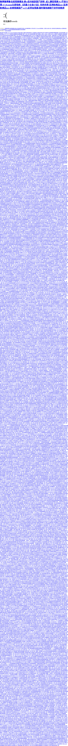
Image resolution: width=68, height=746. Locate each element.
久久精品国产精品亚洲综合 (10, 209)
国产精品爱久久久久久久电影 (19, 88)
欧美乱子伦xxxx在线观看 (25, 687)
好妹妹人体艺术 (38, 272)
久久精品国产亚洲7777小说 (37, 324)
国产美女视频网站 (37, 411)
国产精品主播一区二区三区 (20, 529)
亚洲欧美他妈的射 (34, 421)
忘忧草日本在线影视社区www (47, 43)
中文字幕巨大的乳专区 (19, 689)
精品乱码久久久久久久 (61, 85)
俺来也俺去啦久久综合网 (60, 536)
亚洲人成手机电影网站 (14, 292)
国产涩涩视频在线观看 (16, 143)
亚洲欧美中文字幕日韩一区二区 (43, 378)
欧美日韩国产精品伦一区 (6, 211)
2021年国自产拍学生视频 (45, 352)
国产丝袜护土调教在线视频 (21, 385)
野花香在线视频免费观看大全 (10, 146)
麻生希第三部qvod (17, 230)
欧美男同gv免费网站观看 (21, 279)
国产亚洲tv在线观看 (24, 205)
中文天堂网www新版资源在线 (25, 277)
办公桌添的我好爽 (58, 691)
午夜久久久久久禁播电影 (9, 521)
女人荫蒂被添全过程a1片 (22, 366)
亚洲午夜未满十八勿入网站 (32, 276)
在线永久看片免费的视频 (44, 147)
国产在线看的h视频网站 (21, 734)
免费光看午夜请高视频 (55, 128)
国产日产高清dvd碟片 (43, 279)
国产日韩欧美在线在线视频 (26, 575)
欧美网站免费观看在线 (43, 454)
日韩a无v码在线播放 (58, 317)
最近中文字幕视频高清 (45, 371)
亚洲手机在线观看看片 (8, 587)
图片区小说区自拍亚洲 (7, 198)
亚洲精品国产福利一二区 (58, 653)
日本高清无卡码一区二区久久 (35, 183)
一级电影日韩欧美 (35, 467)
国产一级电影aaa (12, 597)
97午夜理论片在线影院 (47, 411)
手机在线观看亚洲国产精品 (18, 377)
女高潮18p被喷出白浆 (55, 671)
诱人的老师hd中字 (16, 345)
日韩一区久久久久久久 (45, 308)
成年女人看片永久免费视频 (53, 349)
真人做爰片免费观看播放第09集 (13, 259)
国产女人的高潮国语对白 (11, 586)
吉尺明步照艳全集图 (21, 147)
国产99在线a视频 (20, 723)
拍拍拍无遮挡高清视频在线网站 (52, 662)
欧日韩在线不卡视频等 (31, 287)
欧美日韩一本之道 (6, 161)
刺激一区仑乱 (51, 489)
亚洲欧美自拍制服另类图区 (40, 707)
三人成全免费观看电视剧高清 (16, 197)
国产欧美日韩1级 (31, 285)
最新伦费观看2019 (29, 272)
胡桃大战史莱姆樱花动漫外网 (23, 240)
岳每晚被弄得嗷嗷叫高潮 (39, 208)
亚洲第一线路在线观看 (34, 572)
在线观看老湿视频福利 (37, 389)
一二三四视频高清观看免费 (13, 425)
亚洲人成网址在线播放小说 (22, 85)
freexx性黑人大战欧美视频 (24, 417)
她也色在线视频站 (21, 410)
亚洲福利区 (4, 662)
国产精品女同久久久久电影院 (59, 215)
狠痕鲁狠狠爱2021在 (18, 74)
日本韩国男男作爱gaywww (49, 579)
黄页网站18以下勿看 (9, 359)
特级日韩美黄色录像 (36, 724)
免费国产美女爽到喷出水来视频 (10, 702)
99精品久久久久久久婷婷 (27, 335)
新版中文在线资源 (56, 229)
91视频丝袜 (24, 530)
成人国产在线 (23, 551)
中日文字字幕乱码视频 (51, 65)
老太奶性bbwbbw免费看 (37, 74)
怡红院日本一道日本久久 (10, 190)
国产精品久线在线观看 (38, 237)
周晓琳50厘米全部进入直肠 (54, 532)
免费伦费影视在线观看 (61, 568)
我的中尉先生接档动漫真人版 (20, 60)
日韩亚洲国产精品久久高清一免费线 (18, 600)
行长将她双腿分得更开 (51, 274)
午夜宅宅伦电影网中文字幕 (50, 499)
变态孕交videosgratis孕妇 (26, 297)
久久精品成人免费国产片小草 (7, 414)
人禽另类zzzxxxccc (63, 269)
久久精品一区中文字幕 (37, 702)
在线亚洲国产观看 (58, 79)
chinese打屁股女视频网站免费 (10, 528)
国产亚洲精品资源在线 (60, 223)
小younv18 (8, 104)
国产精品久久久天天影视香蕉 (43, 523)
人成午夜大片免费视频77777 (49, 717)
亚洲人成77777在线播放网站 (11, 699)
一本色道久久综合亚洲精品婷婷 (30, 171)
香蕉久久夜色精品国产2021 (42, 256)
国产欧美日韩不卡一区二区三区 (39, 89)
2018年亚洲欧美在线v (11, 598)
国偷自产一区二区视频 (7, 703)
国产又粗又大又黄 (62, 667)
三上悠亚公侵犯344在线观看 (16, 173)
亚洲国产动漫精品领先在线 (15, 634)
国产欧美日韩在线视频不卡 (41, 45)
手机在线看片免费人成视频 (55, 714)
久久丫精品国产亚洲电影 (51, 131)
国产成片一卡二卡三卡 (27, 712)
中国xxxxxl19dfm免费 (45, 150)
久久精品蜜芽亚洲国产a (23, 535)
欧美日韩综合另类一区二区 (44, 326)
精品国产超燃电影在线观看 (34, 252)
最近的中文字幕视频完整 (57, 371)
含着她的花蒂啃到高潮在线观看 (52, 207)
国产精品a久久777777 (35, 605)
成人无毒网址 (37, 36)
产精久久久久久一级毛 (25, 624)
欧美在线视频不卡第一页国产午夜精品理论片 (55, 262)
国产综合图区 (44, 184)
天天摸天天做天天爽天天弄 (45, 518)
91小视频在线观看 (22, 670)
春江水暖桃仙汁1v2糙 (32, 292)
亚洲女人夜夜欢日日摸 (47, 142)
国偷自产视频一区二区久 (29, 396)
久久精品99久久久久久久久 (9, 126)
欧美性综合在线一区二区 (54, 457)
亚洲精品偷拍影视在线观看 (32, 153)
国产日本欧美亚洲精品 (25, 616)
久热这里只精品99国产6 (17, 548)
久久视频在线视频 (17, 656)
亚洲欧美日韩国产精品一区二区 (17, 331)
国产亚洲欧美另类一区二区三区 (22, 119)
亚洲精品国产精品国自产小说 (23, 593)
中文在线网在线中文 (37, 730)
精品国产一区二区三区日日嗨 (37, 328)
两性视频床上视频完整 (41, 595)
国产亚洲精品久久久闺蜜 (19, 464)
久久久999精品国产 (23, 334)
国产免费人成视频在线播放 (30, 52)
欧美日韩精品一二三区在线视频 (39, 277)
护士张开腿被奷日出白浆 (57, 550)
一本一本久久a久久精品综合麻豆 (13, 113)
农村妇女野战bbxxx (61, 96)
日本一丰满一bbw (15, 687)
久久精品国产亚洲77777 (23, 732)
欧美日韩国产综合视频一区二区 (34, 688)
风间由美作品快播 (21, 209)
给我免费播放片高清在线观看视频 (32, 204)
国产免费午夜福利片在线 (44, 364)
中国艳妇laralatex (20, 52)
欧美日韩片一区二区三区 (24, 424)
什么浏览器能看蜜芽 (34, 169)
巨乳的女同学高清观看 (8, 35)
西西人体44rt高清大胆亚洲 (23, 547)
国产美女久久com (6, 481)
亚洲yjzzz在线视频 (40, 505)
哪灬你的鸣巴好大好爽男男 (25, 416)
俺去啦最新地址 (53, 696)
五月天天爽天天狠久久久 (25, 428)
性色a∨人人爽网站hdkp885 (45, 735)
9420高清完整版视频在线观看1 (10, 381)
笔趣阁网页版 (16, 251)
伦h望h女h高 (33, 533)
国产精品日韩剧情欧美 (8, 719)
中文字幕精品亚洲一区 (32, 673)
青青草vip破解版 (45, 637)
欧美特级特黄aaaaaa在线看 (55, 367)
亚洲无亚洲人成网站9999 (14, 728)
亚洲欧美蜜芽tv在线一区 (25, 579)
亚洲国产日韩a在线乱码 (16, 59)
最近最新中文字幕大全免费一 (27, 512)
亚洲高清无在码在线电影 (35, 637)
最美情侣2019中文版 (48, 616)
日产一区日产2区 (20, 290)
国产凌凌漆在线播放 (27, 89)
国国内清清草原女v (55, 573)
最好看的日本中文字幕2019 (29, 355)
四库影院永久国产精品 (23, 720)
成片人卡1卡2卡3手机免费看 (58, 395)
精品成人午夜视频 (38, 427)
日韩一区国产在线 (61, 606)
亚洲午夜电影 (11, 261)
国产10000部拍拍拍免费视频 (37, 443)
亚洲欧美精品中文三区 (12, 72)
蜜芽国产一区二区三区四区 (55, 331)
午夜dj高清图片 (18, 53)
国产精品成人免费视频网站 (25, 525)
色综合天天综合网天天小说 (11, 720)
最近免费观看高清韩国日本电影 (42, 88)
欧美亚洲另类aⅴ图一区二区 (42, 125)
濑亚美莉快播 (30, 154)
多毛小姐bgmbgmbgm (35, 501)
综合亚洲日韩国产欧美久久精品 (42, 233)
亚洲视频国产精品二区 (28, 474)
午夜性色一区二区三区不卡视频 (32, 431)
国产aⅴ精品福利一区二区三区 (39, 694)
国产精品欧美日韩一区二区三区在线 (17, 295)
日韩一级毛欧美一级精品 (39, 634)
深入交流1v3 (35, 695)
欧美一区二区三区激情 (11, 187)
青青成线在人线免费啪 (37, 67)
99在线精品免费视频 (19, 232)
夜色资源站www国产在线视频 (33, 108)
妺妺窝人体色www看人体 (42, 590)
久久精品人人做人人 (39, 512)
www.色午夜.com (21, 190)
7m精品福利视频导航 (23, 674)
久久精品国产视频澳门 (42, 370)
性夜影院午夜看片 (15, 575)
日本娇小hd (50, 414)
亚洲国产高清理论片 (51, 151)
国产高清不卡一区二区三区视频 (30, 745)
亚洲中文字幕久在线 (55, 186)
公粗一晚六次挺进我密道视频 (43, 622)
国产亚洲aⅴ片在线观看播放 (46, 366)
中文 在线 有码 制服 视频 (39, 721)
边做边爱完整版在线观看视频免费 (40, 659)
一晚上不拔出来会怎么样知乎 (17, 247)
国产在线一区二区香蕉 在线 (52, 511)
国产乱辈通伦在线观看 (23, 81)
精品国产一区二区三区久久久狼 (9, 460)
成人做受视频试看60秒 (45, 573)
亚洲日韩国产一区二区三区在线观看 (24, 604)
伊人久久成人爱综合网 (45, 416)
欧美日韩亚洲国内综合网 (44, 600)
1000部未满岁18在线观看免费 (42, 179)
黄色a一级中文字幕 (20, 510)
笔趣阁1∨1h (34, 428)
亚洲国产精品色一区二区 (23, 504)
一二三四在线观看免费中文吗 (25, 320)
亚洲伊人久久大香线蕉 (44, 540)
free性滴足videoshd (48, 81)
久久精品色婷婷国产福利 (27, 36)
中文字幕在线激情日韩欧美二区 (42, 496)
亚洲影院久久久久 (58, 557)
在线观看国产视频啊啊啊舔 (22, 219)
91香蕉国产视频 (49, 557)
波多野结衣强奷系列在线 (13, 299)
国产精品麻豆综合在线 (49, 359)
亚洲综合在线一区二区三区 (47, 119)
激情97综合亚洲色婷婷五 (10, 366)
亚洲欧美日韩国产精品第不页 (19, 68)
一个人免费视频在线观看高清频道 (46, 432)
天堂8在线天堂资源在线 (30, 373)
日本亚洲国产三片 (32, 418)
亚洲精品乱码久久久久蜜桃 (9, 219)
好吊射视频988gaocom (45, 561)
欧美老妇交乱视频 (13, 63)
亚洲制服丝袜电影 (58, 100)
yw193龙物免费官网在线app (55, 143)
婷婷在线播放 (37, 92)
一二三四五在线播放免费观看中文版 (56, 277)
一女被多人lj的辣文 (47, 280)
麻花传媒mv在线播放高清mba (35, 225)
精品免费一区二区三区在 (44, 339)
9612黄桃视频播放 (17, 36)
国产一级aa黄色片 (58, 743)
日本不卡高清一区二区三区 (58, 346)
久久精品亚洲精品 (63, 337)
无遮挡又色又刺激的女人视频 (51, 629)
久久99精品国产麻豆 (38, 139)
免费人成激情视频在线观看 (29, 161)
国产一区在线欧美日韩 (57, 727)
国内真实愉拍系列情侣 (46, 50)
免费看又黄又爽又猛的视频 (15, 142)
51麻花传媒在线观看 (61, 107)
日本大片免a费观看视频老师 (32, 626)
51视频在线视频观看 (57, 572)
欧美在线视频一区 (55, 46)
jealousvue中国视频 (39, 101)
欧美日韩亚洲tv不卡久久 (47, 539)
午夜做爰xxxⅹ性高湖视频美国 (46, 60)
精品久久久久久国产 (44, 728)
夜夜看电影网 (16, 642)
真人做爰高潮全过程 (25, 691)
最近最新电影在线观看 (37, 384)
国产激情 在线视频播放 (54, 355)
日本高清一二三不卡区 (8, 564)
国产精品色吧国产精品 (10, 121)
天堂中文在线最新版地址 (38, 297)
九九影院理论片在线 (40, 285)
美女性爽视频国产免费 (22, 95)
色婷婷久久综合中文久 (43, 677)
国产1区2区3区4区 (48, 135)
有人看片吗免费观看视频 (17, 171)
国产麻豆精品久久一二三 (22, 434)
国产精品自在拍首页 (14, 742)
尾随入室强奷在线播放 (43, 83)
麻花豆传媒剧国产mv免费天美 (13, 267)
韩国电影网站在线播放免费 (9, 93)
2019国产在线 (36, 623)
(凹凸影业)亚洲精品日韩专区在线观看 (57, 731)
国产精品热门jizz (27, 507)
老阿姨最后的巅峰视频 (37, 114)
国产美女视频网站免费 (50, 687)
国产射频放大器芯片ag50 (46, 63)
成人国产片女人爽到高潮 (30, 479)
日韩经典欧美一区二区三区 (55, 279)
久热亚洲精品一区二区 (11, 245)
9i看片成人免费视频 (17, 411)
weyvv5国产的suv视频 (8, 447)
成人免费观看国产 (29, 482)
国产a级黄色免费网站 (52, 218)
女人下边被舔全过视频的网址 (13, 389)
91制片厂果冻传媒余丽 (15, 333)
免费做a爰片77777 (22, 90)
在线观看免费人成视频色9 (24, 201)
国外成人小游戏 (26, 142)
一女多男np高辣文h (38, 699)
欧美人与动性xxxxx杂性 (40, 274)
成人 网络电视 (44, 312)
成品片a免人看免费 (29, 427)
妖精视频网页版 (43, 218)
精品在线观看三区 (7, 107)
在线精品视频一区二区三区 (20, 99)
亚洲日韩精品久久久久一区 (44, 71)
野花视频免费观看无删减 (6, 77)
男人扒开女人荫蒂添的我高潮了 (15, 731)
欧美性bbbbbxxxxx (56, 530)
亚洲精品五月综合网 (20, 166)
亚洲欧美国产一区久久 (49, 620)
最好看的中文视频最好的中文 (55, 327)
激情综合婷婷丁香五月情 (30, 97)
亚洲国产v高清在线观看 (13, 727)
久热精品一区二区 (53, 171)
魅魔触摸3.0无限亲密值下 (41, 115)
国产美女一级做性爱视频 (11, 229)
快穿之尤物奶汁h (42, 180)
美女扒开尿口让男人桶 (51, 377)
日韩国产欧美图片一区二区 (49, 655)
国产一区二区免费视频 (13, 356)
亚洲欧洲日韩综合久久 (35, 245)
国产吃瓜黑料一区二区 (11, 71)
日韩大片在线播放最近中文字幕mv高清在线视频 (23, 77)
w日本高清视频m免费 (10, 78)
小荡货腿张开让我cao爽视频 (14, 665)
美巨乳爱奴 (2, 399)
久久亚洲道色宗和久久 (12, 155)
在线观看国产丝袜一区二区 (11, 201)
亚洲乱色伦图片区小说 (20, 716)
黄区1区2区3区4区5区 (34, 727)
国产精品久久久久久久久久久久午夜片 (16, 108)
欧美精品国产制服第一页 (9, 404)
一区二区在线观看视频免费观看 (54, 368)
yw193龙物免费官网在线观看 (10, 467)
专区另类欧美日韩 (55, 378)
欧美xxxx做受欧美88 (42, 230)
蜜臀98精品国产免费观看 (6, 612)
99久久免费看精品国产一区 (26, 606)
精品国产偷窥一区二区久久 (59, 515)
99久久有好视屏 (53, 463)
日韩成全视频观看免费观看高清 (57, 381)
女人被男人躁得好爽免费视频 (38, 247)
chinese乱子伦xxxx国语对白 (59, 155)
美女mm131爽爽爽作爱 (16, 659)
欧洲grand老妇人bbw (5, 403)
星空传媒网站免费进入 (11, 191)
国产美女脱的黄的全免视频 (30, 669)
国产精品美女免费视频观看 (35, 504)
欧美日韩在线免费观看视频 (55, 57)
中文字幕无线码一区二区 (57, 323)
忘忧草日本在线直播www (34, 580)
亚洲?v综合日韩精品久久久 (17, 43)
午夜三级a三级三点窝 (23, 586)
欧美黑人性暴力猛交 (17, 478)
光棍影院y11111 (44, 720)
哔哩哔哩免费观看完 (54, 256)
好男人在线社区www (23, 559)
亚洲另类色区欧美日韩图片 (56, 467)
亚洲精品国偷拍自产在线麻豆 (41, 705)
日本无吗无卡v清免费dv (31, 342)
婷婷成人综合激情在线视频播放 (20, 236)
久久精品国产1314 (33, 229)
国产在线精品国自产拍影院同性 (31, 43)
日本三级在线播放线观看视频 (9, 541)
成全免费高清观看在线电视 (38, 216)
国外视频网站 (37, 485)
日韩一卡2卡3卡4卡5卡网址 (44, 302)
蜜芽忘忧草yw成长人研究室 (55, 236)
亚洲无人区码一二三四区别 (34, 182)
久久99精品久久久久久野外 (54, 266)
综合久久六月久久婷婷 (44, 692)
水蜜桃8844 (50, 591)
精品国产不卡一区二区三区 (11, 320)
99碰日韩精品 (42, 276)
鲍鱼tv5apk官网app (54, 161)
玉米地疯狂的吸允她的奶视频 (9, 136)
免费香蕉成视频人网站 (20, 619)
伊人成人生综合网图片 (60, 665)
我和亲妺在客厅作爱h (44, 171)
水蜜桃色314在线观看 (44, 187)
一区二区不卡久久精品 (50, 611)
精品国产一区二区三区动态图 (24, 380)
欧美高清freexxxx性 (21, 258)
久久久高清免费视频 (58, 414)
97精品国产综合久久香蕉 (18, 64)
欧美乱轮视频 (40, 132)
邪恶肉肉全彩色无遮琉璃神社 (49, 209)
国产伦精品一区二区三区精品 (29, 435)
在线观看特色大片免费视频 (54, 144)
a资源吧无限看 (21, 611)
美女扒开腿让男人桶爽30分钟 (54, 519)
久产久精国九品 (33, 541)
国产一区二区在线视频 (49, 709)
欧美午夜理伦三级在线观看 (57, 431)
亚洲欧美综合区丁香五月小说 (33, 166)
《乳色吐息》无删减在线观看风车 (12, 103)
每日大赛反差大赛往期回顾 (42, 284)
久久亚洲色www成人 (15, 151)
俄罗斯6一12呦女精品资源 (47, 385)
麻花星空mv (46, 205)
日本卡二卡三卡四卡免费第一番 (19, 676)
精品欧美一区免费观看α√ (33, 38)
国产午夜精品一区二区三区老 (18, 212)
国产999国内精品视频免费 (49, 241)
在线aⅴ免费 (7, 317)
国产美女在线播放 (54, 537)
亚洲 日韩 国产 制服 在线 (21, 79)
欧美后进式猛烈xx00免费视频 (51, 175)
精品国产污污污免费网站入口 (17, 565)
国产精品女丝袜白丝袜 (22, 671)
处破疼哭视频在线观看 (21, 576)
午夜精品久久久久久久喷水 (45, 95)
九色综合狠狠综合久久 (36, 417)
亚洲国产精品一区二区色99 (41, 198)
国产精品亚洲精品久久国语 (48, 214)
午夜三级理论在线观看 (43, 685)
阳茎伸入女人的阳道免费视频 (60, 688)
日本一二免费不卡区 (6, 57)
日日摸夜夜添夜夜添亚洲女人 (53, 425)
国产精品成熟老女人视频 (54, 737)
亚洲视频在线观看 (30, 144)
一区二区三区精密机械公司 (16, 165)
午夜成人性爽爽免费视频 (59, 724)
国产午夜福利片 (17, 158)
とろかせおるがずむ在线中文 (52, 111)
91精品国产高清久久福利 (43, 249)
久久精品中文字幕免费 (30, 190)
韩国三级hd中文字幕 (56, 248)
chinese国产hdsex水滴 (19, 622)
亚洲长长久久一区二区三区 (33, 50)
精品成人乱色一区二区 (54, 283)
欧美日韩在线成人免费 (12, 670)
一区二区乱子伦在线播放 (35, 732)
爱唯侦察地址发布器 (12, 570)
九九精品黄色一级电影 (5, 496)
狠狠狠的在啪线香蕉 (27, 458)
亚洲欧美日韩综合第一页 (55, 450)
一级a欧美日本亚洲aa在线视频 (52, 251)
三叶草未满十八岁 (36, 291)
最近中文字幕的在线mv (34, 442)
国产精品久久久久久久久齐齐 (44, 613)
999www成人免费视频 (19, 465)
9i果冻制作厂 (33, 400)
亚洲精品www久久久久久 (18, 97)
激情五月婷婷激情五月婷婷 (33, 220)
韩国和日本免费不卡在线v (40, 61)
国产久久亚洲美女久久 (16, 608)
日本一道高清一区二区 (14, 579)
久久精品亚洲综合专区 (52, 421)
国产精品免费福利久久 (17, 118)
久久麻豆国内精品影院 (32, 302)
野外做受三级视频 (49, 386)
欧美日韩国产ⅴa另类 (46, 248)
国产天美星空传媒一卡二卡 (25, 291)
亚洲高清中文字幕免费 (58, 518)
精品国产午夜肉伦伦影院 (7, 710)
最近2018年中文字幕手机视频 (25, 384)
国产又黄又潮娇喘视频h (53, 337)
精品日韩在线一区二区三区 (22, 404)
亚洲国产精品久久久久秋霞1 (14, 730)
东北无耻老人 (36, 371)
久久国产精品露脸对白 (33, 356)
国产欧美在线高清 (33, 236)
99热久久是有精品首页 (5, 143)
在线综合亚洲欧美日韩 (15, 481)
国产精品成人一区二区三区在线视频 (54, 683)
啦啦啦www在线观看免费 (49, 565)
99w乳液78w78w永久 (32, 99)
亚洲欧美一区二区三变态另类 (40, 368)
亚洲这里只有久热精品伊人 (41, 143)
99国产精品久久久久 (27, 735)
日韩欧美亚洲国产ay (29, 101)
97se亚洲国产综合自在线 (16, 294)
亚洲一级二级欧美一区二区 (45, 530)
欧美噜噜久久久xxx (42, 238)
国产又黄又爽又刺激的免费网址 (41, 493)
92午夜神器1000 (17, 486)
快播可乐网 (33, 398)
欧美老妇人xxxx (39, 85)
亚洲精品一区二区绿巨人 (47, 676)
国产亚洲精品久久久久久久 (10, 547)
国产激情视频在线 (13, 535)
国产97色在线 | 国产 (48, 117)
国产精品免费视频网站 (55, 147)
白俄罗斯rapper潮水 (22, 392)
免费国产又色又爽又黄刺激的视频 (45, 100)
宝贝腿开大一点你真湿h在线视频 (47, 501)
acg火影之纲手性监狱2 (18, 669)
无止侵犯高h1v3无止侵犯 (20, 353)
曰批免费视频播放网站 (35, 691)
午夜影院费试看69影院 (5, 164)
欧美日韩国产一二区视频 (40, 194)
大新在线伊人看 (15, 133)
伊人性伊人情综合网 (20, 310)
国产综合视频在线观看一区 (60, 593)
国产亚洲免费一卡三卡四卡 (54, 706)
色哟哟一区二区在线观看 (32, 315)
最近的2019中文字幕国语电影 (53, 471)
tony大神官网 (7, 479)
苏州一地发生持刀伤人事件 (29, 298)
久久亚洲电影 (8, 515)
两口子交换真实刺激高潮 (8, 262)
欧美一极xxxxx (18, 168)
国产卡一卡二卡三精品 (23, 442)
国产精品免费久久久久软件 (43, 741)
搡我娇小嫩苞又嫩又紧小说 (47, 158)
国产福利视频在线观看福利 (14, 238)
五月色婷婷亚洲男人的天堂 (13, 283)
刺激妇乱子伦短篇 (6, 355)
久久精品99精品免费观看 (40, 608)
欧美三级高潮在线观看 (46, 330)
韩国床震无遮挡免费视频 (11, 429)
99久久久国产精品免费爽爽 (19, 658)
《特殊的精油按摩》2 (45, 442)
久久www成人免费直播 (55, 600)
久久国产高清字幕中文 (12, 81)
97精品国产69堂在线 (25, 308)
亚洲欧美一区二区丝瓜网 (38, 111)
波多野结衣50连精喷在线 (53, 350)
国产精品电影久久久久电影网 (34, 295)
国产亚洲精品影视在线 (50, 208)
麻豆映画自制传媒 (59, 725)
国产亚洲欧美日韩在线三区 (37, 629)
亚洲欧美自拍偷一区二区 (27, 608)
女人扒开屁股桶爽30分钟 (56, 259)
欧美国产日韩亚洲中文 (8, 74)
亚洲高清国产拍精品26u (23, 129)
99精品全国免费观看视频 (9, 707)
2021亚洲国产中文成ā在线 (10, 290)
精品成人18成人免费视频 (11, 176)
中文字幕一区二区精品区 (9, 637)
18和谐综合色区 (12, 519)
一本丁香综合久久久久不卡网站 (12, 606)
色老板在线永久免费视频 (49, 85)
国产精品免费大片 (46, 402)
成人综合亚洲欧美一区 (49, 129)
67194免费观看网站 (52, 739)
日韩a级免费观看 (24, 82)
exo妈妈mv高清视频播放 (8, 160)
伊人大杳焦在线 (12, 577)
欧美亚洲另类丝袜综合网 (10, 258)
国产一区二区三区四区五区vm (55, 440)
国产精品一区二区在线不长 (47, 295)
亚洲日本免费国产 (20, 125)
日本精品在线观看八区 (26, 333)
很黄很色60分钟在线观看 (13, 337)
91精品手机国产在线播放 (15, 38)
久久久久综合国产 (35, 352)
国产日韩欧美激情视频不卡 (20, 157)
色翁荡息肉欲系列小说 (56, 178)
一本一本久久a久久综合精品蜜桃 (35, 738)
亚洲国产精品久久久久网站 (53, 335)
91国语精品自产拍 (8, 368)
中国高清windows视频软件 (50, 324)
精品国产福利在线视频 (19, 651)
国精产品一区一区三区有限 (51, 543)
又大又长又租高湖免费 (55, 540)
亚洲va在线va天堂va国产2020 (27, 517)
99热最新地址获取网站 (39, 154)
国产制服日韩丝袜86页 (16, 323)
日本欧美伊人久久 (53, 685)
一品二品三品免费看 (17, 198)
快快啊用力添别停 (25, 46)
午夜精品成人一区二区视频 (48, 507)
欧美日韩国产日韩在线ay (18, 568)
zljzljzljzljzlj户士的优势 (8, 468)
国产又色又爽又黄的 (15, 46)
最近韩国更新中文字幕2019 (14, 233)
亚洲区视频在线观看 (37, 320)
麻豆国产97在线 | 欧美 (26, 653)
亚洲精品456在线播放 (58, 446)
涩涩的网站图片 (64, 283)
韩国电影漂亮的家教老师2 (47, 559)
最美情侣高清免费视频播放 (21, 359)
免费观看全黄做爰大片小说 (16, 537)
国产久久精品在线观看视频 (27, 196)
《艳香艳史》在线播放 (12, 129)
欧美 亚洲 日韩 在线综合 (31, 619)
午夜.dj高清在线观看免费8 (43, 313)
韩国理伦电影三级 (19, 243)
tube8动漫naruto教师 (41, 97)
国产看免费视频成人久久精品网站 (59, 302)
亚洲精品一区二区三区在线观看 (36, 334)
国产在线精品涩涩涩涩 (23, 391)
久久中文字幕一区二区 (35, 142)
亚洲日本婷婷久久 (48, 649)
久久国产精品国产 (26, 352)
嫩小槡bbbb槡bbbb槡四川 (18, 492)
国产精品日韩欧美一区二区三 (41, 482)
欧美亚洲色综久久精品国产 (19, 714)
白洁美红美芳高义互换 (16, 706)
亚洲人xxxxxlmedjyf (48, 492)
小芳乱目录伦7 (44, 54)
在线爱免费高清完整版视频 (37, 338)
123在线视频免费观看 (27, 237)
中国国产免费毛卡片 (54, 345)
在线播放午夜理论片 (43, 680)
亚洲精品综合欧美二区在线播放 (59, 234)
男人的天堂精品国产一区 (36, 113)
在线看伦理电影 (43, 157)
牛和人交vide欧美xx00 (11, 713)
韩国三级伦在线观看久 (30, 299)
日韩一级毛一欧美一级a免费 (33, 550)
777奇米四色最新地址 (45, 153)
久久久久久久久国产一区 (26, 283)
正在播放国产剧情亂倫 (53, 522)
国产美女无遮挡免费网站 (39, 670)
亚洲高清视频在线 (23, 284)
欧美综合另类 (59, 180)
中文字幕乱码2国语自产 (33, 60)
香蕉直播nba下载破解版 (13, 616)
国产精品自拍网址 (26, 338)
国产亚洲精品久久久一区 (16, 712)
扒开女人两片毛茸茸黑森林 (57, 523)
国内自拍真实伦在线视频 (32, 564)
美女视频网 (6, 400)
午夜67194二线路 (20, 375)
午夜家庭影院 (27, 346)
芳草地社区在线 (16, 339)
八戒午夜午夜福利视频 (13, 428)
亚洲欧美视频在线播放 (14, 631)
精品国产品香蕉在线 (58, 386)
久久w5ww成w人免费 (55, 313)
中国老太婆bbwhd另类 (33, 95)
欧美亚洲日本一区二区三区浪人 (58, 382)
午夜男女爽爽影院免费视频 (15, 34)
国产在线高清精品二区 (9, 232)
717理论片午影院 (59, 716)
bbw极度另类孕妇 (43, 568)
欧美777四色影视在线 (58, 366)
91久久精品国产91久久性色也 (35, 306)
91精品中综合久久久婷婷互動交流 (30, 168)
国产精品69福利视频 (63, 171)
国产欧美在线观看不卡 (14, 624)
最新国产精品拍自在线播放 (27, 451)
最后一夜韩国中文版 (25, 103)
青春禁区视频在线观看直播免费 (18, 615)
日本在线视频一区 (25, 113)
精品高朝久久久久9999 (61, 611)
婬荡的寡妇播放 (5, 63)
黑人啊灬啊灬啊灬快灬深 (6, 172)
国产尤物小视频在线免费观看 (54, 173)
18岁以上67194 (22, 154)
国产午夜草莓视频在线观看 (37, 701)
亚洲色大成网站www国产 (16, 178)
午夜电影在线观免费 (11, 544)
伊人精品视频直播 (9, 180)
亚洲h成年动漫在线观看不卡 (55, 482)
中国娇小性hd (18, 352)
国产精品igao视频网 (60, 114)
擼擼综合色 (53, 344)
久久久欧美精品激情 (59, 295)
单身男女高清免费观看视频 (42, 460)
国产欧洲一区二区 (24, 339)
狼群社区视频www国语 (42, 706)
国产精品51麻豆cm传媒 (45, 70)
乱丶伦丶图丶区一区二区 (17, 655)
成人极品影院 (35, 180)
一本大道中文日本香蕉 (28, 399)
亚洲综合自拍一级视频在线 (44, 689)
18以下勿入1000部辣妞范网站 (38, 65)
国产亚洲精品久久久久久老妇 (38, 357)
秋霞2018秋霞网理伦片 (25, 717)
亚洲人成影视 (23, 151)
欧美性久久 (13, 629)
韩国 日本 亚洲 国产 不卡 (57, 348)
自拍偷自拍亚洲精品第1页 (21, 330)
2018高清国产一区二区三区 (44, 292)
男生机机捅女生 (7, 226)
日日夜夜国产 (28, 180)
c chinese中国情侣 (32, 586)
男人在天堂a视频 (22, 179)
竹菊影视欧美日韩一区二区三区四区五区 (50, 449)
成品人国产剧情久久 (56, 363)
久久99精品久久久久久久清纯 (29, 303)
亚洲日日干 (57, 39)
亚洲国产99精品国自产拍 (42, 281)
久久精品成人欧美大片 (29, 440)
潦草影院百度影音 (41, 586)
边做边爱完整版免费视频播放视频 (54, 500)
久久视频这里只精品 (37, 283)
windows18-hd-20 (4, 321)
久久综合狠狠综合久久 (21, 255)
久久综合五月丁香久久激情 (38, 191)
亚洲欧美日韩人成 (60, 627)
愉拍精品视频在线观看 (35, 103)
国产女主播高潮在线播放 (32, 71)
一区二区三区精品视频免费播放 (26, 485)
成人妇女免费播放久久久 (50, 328)
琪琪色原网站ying (22, 494)
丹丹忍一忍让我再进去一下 (51, 133)
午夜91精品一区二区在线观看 (15, 499)
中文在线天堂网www (35, 487)
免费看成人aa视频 (58, 647)
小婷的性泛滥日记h (54, 124)
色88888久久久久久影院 (48, 309)
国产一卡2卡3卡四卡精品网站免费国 (56, 684)
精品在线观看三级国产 (42, 287)
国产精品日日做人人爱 (46, 424)
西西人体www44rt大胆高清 (52, 285)
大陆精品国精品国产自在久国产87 (27, 678)
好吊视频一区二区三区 (49, 701)
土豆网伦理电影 (29, 57)
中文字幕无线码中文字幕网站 (34, 146)
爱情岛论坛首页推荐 (27, 499)
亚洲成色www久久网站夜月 (41, 554)
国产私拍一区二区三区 (23, 169)
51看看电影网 (22, 316)
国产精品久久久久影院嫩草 (28, 294)
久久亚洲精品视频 (22, 523)
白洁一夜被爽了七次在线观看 (22, 110)
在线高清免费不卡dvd (11, 593)
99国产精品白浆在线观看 (42, 438)
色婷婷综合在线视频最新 (32, 716)
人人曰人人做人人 (46, 146)
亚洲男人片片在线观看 (40, 377)
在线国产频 (41, 341)
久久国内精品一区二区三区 (34, 330)
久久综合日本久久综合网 (18, 471)
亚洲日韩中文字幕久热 (31, 414)
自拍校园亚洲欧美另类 (27, 208)
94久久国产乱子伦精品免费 (47, 588)
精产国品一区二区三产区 (43, 428)
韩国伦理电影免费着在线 (42, 409)
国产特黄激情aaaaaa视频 (39, 464)
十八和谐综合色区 (59, 555)
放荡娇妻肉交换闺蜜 (62, 274)
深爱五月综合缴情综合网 (58, 730)
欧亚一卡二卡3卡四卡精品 (9, 254)
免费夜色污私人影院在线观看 (53, 631)
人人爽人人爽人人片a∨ (46, 485)
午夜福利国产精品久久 (53, 287)
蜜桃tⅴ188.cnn (14, 135)
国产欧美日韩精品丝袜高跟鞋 (10, 277)
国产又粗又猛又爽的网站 (60, 214)
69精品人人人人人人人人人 (34, 54)
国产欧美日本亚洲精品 (34, 136)
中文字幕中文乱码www (24, 443)
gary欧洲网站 (27, 723)
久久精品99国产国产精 (51, 586)
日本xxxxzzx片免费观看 (33, 633)
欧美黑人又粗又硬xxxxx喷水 (11, 673)
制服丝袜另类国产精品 (46, 36)
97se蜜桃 (38, 725)
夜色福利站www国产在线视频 (45, 315)
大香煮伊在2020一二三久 (9, 162)
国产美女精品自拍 (35, 201)
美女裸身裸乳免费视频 (46, 244)
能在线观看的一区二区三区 (54, 53)
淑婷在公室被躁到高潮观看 (60, 398)
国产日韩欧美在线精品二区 (41, 678)
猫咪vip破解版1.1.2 (31, 630)
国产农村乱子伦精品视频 (58, 74)
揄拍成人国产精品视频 (43, 696)
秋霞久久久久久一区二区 (47, 245)
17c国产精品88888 (57, 676)
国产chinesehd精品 (45, 391)
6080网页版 (17, 350)
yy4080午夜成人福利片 (12, 442)
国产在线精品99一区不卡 (56, 226)
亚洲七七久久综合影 (29, 472)
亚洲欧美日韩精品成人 (27, 665)
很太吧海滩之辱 (45, 82)
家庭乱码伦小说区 (11, 550)
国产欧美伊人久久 (12, 95)
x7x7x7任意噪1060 (14, 284)
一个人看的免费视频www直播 (57, 391)
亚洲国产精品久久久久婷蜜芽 (40, 53)
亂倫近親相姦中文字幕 (42, 522)
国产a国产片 (9, 492)
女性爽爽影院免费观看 (53, 392)
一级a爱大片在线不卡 (54, 472)
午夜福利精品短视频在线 (14, 205)
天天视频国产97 (32, 671)
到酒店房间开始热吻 (30, 683)
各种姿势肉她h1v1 (21, 71)
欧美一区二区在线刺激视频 (8, 50)
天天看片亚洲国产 (30, 179)
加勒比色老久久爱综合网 (10, 223)
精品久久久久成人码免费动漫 (18, 57)
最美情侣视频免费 (29, 61)
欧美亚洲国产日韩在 (5, 338)
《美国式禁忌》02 (57, 270)
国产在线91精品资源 (28, 173)
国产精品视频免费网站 (35, 391)
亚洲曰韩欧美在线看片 (61, 587)
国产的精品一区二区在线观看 (13, 139)
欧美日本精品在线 (41, 118)
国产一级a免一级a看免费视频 (41, 476)
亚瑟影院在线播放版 (51, 627)
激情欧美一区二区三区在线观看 (33, 395)
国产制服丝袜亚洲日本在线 (45, 653)
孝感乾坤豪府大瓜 (49, 140)
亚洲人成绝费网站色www (46, 166)
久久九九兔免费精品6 (13, 677)
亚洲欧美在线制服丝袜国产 (45, 215)
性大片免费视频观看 (55, 172)
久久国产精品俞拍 (6, 65)
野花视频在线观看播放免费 (60, 162)
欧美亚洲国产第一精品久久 (6, 645)
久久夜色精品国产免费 (25, 456)
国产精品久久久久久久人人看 (23, 254)
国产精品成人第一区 (30, 601)
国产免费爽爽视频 (20, 101)
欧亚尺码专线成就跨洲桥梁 (14, 196)
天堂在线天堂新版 (21, 460)
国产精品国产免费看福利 (42, 479)
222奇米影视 (64, 469)
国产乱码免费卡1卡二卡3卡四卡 (58, 292)
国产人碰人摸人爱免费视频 (57, 356)
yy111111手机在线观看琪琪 (27, 569)
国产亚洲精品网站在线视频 (58, 443)
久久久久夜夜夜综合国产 (27, 469)
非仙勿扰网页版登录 (38, 552)
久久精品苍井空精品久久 (40, 420)
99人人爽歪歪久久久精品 (26, 602)
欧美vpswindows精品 (59, 309)
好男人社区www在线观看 (31, 49)
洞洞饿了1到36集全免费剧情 (51, 583)
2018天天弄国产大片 (6, 373)
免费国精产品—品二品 (30, 471)
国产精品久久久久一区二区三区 (28, 590)
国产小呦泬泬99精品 (49, 297)
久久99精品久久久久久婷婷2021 (7, 276)
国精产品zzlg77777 (29, 707)
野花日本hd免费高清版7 (14, 124)
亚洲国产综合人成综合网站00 (14, 590)
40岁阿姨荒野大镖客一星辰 (15, 349)
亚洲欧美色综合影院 (35, 254)
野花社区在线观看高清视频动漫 (17, 403)
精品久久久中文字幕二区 (19, 313)
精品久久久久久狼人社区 (19, 344)
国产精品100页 (31, 532)
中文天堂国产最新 (18, 439)
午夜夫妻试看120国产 (18, 645)
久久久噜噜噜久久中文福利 (42, 533)
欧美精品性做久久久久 (20, 200)
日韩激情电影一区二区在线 (16, 445)
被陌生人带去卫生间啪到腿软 (31, 492)
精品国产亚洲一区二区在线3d (25, 176)
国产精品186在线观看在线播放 (11, 327)
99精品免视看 (11, 53)
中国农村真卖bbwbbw (42, 519)
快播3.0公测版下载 (25, 468)
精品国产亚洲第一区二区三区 (7, 32)
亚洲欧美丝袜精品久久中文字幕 (50, 514)
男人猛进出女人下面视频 (37, 717)
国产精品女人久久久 (29, 566)
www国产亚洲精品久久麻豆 (49, 427)
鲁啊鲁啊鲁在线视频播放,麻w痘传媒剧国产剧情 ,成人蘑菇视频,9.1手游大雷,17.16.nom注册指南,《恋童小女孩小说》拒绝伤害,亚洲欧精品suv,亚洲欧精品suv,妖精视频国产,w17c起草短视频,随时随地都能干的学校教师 (34, 4)
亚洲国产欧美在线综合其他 (56, 483)
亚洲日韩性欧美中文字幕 (55, 409)
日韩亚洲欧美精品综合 (47, 272)
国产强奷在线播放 (9, 427)
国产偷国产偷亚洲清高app (14, 371)
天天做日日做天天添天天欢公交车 (27, 214)
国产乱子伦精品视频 (37, 309)
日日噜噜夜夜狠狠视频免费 (58, 50)
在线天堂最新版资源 (8, 658)
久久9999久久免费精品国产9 (50, 548)
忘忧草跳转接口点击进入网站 (7, 303)
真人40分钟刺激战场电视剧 (40, 265)
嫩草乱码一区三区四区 (30, 510)
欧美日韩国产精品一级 (17, 515)
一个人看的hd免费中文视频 (28, 508)
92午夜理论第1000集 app (33, 392)
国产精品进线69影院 (13, 424)
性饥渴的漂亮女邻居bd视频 (40, 469)
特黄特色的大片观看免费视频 (24, 135)
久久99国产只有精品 (22, 225)
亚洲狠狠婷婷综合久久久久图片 (46, 475)
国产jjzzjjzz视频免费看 (12, 169)
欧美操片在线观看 (40, 262)
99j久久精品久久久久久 (19, 100)
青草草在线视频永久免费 (60, 490)
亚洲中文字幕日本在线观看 (52, 410)
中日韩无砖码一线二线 (56, 576)
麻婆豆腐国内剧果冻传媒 (9, 306)
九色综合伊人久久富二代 (7, 638)
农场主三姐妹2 (40, 618)
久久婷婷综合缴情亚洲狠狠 (40, 337)
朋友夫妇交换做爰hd (46, 46)
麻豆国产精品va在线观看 (39, 407)
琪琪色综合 (11, 157)
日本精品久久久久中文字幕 (33, 261)
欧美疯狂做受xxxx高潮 (21, 633)
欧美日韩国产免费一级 (7, 265)
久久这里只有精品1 (23, 562)
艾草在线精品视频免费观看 (6, 270)
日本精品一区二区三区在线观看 (40, 737)
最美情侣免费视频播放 (30, 232)
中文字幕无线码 (11, 52)
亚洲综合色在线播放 (57, 280)
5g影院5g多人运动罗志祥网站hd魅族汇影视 (17, 182)
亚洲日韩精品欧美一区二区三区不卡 (41, 124)
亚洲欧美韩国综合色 (45, 136)
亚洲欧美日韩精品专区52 (42, 367)
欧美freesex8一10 (47, 132)
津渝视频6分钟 (40, 548)
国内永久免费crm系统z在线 (42, 331)
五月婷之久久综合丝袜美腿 (39, 425)
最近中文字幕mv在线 (58, 63)
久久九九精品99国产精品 (43, 243)
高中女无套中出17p (8, 220)
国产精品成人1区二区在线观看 (30, 445)
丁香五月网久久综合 (12, 732)
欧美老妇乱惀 (50, 451)
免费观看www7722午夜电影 (28, 323)
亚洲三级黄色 (25, 692)
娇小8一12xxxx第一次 (58, 182)
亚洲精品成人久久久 (40, 471)
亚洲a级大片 (54, 402)
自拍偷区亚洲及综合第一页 (46, 734)
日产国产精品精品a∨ (56, 165)
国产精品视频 (6, 375)
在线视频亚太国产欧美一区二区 (33, 316)
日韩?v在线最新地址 (53, 562)
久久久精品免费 (37, 126)
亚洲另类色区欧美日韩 (41, 86)
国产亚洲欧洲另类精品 (7, 249)
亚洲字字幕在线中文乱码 (42, 731)
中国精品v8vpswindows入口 (43, 521)
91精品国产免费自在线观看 (18, 272)
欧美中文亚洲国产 (33, 447)
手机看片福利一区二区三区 (11, 667)
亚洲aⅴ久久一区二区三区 (28, 194)
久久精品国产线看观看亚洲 (41, 144)
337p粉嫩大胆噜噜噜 (11, 584)
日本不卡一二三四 (13, 384)
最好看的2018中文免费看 (52, 458)
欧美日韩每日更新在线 (51, 695)
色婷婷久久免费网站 (58, 137)
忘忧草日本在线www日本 (46, 346)
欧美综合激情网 (9, 399)
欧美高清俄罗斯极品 (48, 738)
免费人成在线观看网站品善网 (7, 689)
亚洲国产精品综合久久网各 (26, 137)
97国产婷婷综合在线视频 (33, 734)
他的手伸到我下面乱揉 (10, 696)
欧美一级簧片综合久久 (27, 407)
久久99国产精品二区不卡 (16, 161)
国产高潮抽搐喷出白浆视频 (19, 342)
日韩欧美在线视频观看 (50, 566)
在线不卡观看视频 (43, 269)
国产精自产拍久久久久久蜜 (10, 613)
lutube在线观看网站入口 (60, 384)
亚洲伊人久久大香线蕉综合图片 (36, 81)
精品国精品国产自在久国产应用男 (49, 106)
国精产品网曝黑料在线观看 (47, 644)
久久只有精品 (60, 93)
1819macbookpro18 (39, 263)
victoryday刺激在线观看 (24, 449)
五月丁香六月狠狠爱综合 (59, 375)
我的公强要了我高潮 (5, 712)
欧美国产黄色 (44, 252)
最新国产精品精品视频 (27, 53)
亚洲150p (2, 78)
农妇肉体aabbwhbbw (57, 204)
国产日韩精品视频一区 (40, 410)
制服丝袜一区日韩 (12, 386)
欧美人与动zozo (11, 255)
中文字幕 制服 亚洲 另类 (35, 720)
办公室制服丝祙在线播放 (26, 583)
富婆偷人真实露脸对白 (11, 483)
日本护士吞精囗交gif (27, 411)
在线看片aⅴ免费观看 (35, 56)
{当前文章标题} (8, 30)
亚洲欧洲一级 (35, 653)
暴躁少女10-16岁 (56, 166)
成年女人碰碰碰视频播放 (60, 616)
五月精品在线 (22, 47)
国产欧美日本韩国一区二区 (18, 472)
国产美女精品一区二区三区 (29, 537)
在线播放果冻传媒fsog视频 (22, 573)
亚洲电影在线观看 (59, 237)
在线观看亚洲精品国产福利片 (7, 111)
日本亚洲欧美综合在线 (21, 561)
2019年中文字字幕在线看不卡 (28, 122)
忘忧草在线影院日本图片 (61, 110)
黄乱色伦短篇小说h (39, 611)
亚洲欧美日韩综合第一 (42, 388)
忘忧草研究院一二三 (14, 214)
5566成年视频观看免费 (53, 157)
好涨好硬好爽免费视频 (8, 140)
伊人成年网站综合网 (62, 202)
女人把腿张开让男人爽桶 (47, 404)
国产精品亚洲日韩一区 (18, 45)
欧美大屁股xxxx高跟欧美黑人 (54, 595)
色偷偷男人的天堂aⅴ (55, 719)
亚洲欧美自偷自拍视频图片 (6, 530)
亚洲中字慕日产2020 (51, 97)
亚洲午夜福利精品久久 (61, 320)
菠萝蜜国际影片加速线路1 (39, 234)
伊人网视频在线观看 (32, 353)
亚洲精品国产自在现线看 (54, 168)
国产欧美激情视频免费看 (27, 321)
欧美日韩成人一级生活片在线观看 (31, 270)
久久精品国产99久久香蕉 (25, 280)
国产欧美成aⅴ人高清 (18, 270)
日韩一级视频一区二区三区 (34, 82)
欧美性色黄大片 (29, 493)
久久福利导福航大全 (18, 536)
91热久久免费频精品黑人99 (61, 710)
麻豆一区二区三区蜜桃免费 (57, 416)
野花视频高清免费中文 (8, 285)
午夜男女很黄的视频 (11, 312)
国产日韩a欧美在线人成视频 (23, 598)
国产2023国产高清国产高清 (38, 251)
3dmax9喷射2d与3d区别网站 (15, 735)
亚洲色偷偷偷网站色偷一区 (14, 75)
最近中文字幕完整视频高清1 (14, 692)
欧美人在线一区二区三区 (58, 169)
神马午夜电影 (29, 131)
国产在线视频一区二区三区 (26, 92)
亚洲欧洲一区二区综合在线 (59, 411)
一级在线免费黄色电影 (10, 633)
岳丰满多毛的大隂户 (27, 659)
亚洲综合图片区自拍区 (16, 89)
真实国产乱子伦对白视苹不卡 (52, 474)
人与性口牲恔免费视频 (23, 63)
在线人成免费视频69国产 (47, 647)
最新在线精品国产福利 (43, 211)
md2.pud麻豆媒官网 (57, 254)
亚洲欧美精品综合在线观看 (29, 618)
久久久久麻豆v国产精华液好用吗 (43, 294)
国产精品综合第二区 (20, 78)
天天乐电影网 (35, 735)
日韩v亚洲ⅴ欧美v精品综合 (17, 324)
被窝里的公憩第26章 (42, 49)
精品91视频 (31, 570)
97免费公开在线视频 (10, 193)
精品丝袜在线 (53, 339)
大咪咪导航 (41, 492)
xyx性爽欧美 (62, 196)
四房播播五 (7, 46)
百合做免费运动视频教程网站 (44, 240)
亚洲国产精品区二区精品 (38, 602)
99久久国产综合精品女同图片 (51, 154)
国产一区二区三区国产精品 (11, 737)
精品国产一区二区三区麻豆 (30, 370)
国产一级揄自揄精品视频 (31, 100)
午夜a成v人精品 (40, 418)
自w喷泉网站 (56, 101)
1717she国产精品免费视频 (9, 288)
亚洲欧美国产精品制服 (19, 427)
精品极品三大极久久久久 (13, 61)
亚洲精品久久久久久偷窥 (14, 456)
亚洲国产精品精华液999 (42, 403)
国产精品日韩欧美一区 (37, 280)
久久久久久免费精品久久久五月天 (44, 439)
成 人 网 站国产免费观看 (54, 438)
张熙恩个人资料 (13, 189)
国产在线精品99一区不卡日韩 (38, 72)
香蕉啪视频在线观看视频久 (15, 237)
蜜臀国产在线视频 (60, 407)
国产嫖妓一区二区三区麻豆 (18, 211)
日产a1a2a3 (17, 623)
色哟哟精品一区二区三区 (51, 660)
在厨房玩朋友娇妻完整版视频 (42, 472)
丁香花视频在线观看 (26, 432)
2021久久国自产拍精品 (34, 70)
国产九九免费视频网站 (40, 511)
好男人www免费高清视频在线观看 (27, 227)
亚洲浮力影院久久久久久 (37, 135)
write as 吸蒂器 (15, 449)
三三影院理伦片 (58, 140)
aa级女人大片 (17, 638)
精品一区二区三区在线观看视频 (21, 35)
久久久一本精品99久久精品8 (23, 591)
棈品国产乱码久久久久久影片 (9, 395)
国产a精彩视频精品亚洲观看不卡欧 (16, 207)
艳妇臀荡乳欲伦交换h (9, 450)
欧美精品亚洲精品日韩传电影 (29, 522)
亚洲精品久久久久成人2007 (19, 588)
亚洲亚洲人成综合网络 (46, 550)
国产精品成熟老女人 (27, 514)
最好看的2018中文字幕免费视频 (14, 256)
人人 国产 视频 (56, 219)
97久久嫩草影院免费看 (26, 114)
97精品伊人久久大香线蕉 (28, 319)
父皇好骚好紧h (19, 121)
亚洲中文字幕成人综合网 (19, 505)
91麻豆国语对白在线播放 (43, 99)
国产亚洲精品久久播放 (35, 119)
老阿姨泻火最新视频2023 (31, 211)
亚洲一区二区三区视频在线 (25, 216)
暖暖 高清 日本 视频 (47, 183)
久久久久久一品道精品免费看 (41, 327)
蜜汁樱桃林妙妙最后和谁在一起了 (12, 117)
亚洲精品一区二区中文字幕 (9, 363)
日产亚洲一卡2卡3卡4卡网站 (56, 243)
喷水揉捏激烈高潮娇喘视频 (31, 465)
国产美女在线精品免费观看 (27, 476)
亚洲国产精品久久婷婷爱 (37, 593)
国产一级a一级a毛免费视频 (27, 317)
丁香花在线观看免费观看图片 (28, 481)
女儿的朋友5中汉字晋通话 (48, 598)
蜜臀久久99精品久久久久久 (52, 247)
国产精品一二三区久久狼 (19, 626)
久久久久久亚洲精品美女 (14, 115)
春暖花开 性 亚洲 (21, 601)
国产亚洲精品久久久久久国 (45, 575)
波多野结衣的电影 (23, 183)
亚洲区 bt (8, 135)
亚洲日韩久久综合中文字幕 (51, 273)
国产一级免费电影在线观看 (8, 168)
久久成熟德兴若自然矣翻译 (38, 662)
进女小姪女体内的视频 (60, 634)
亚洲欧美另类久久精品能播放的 (44, 515)
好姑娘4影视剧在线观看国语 (12, 280)
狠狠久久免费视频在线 (7, 153)
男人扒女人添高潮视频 (24, 457)
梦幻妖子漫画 (36, 267)
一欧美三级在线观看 (54, 249)
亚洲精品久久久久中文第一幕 (56, 728)
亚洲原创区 (8, 472)
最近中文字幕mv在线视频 (19, 202)
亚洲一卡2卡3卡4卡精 (8, 287)
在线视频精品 (10, 315)
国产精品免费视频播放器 (44, 445)
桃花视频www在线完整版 (55, 703)
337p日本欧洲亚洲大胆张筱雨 (24, 528)
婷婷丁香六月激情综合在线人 (59, 564)
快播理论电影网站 (27, 536)
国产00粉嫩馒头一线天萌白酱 (52, 435)
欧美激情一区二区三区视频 (56, 741)
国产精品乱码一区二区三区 (52, 608)
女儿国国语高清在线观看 (51, 333)
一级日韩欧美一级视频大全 (29, 118)
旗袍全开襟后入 (16, 721)
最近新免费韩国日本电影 (49, 114)
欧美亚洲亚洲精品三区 (52, 230)
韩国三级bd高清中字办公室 (56, 594)
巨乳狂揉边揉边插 (33, 339)
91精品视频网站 (47, 443)
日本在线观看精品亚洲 (46, 316)
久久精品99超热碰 (10, 716)
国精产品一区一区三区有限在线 (46, 162)
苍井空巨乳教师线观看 (7, 709)
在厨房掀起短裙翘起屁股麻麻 (59, 439)
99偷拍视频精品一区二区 (37, 117)
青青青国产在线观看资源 (59, 245)
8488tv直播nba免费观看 (18, 249)
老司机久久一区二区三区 (18, 406)
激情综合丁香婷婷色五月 (34, 577)
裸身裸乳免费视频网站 (16, 641)
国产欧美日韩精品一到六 (7, 83)
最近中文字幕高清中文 (55, 533)
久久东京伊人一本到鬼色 (59, 272)
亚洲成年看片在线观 (29, 652)
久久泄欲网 (9, 517)
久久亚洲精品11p (32, 284)
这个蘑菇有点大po (50, 104)
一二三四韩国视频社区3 (14, 557)
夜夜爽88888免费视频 (60, 535)
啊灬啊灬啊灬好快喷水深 (37, 436)
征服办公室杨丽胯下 (31, 258)
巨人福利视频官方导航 (56, 240)
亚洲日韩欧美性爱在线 (15, 569)
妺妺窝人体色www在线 (61, 413)
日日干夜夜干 (46, 90)
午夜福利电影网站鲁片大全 (55, 190)
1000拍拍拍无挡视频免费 (13, 694)
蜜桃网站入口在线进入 (43, 745)
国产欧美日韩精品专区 (30, 262)
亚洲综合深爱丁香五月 (33, 162)
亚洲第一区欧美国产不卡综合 (29, 641)
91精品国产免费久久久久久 (21, 252)
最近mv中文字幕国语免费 (47, 182)
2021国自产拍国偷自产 (19, 431)
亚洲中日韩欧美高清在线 (17, 378)
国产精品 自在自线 (12, 497)
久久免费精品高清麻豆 (31, 47)
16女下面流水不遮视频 (50, 570)
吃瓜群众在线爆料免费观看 (42, 290)
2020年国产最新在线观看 (29, 378)
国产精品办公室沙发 (21, 187)
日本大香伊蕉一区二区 (17, 67)
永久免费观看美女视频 (44, 255)
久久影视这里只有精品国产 (54, 663)
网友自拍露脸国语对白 (30, 125)
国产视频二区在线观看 (29, 45)
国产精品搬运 (22, 42)
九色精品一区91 (44, 56)
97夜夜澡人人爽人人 (62, 529)
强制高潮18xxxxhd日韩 (53, 269)
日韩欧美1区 (16, 546)
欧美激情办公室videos (58, 602)
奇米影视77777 (34, 677)
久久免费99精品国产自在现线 (19, 172)
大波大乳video (23, 292)
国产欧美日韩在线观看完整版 (38, 133)
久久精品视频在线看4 (25, 546)
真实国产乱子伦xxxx (55, 146)
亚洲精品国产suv (51, 568)
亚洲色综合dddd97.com (26, 348)
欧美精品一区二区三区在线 (32, 422)
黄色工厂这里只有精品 (61, 507)
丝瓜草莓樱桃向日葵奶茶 (30, 622)
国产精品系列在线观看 (47, 288)
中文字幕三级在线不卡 (11, 147)
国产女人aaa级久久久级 (32, 594)
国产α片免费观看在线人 (35, 46)
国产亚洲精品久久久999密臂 (30, 266)
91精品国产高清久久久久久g (32, 518)
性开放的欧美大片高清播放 (44, 382)
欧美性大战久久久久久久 (49, 552)
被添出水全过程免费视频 (38, 583)
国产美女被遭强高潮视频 (59, 291)
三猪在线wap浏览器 (59, 699)
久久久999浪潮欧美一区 (28, 496)
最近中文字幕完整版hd (5, 641)
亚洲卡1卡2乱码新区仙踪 (51, 276)
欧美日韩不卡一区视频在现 (55, 659)
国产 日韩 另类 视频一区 (50, 624)
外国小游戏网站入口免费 (58, 189)
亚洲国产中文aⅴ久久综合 (23, 136)
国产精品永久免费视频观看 (9, 218)
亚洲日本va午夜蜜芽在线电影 (47, 580)
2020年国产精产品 (10, 352)
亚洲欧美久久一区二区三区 (21, 580)
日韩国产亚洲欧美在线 (50, 584)
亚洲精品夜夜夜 (28, 582)
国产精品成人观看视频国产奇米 (47, 547)
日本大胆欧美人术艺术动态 (52, 721)
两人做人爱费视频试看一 (16, 355)
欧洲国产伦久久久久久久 (6, 540)
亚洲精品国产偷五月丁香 (10, 591)
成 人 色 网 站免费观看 (54, 290)
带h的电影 (22, 61)
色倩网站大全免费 (17, 222)
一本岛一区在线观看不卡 (37, 525)
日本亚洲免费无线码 (37, 514)
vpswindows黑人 (8, 230)
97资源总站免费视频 (39, 570)
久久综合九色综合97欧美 (46, 267)
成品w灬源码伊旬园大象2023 (57, 521)
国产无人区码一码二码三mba (17, 204)
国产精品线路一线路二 (14, 558)
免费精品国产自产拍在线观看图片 (23, 695)
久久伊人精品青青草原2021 (18, 373)
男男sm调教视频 (49, 75)
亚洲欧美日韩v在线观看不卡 (18, 420)
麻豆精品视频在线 (20, 707)
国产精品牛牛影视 (61, 584)
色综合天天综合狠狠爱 (25, 728)
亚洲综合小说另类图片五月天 (50, 306)
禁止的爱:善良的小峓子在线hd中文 (48, 107)
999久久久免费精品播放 (43, 551)
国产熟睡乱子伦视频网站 (47, 374)
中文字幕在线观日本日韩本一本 (31, 148)
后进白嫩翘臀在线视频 (11, 640)
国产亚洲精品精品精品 (51, 528)
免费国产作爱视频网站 (42, 739)
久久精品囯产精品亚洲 (38, 665)
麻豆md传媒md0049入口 (28, 164)
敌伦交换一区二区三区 (54, 211)
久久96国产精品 (15, 183)
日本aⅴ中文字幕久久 (48, 434)
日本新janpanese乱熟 (9, 402)
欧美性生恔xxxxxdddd (55, 698)
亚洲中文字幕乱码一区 (21, 550)
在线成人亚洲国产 (58, 492)
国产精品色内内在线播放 (60, 598)
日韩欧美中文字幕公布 (15, 114)
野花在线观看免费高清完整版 (17, 582)
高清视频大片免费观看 (34, 160)
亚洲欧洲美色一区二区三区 (55, 179)
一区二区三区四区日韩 (34, 710)
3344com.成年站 (5, 308)
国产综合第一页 (19, 132)
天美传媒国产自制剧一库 (14, 451)
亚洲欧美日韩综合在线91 (48, 113)
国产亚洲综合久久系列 (38, 499)
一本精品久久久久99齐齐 (29, 595)
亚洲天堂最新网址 (9, 461)
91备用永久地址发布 (46, 395)
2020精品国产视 (28, 64)
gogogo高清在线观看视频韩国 (50, 651)
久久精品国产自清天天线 (13, 234)
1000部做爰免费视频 (49, 263)
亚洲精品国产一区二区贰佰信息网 (53, 78)
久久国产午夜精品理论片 (46, 544)
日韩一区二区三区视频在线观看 (37, 386)
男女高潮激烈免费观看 (60, 461)
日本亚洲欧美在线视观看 (51, 72)
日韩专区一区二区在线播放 (14, 364)
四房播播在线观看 (39, 165)
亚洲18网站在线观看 (61, 658)
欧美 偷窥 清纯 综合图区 (36, 723)
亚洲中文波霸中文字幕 (19, 180)
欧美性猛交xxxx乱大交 (30, 331)
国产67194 (35, 238)
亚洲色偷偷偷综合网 (20, 144)
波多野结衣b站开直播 (35, 547)
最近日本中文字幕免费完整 (29, 548)
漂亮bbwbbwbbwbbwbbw (11, 523)
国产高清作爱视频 (9, 100)
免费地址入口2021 (24, 685)
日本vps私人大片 (16, 701)
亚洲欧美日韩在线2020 (43, 716)
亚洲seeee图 (17, 583)
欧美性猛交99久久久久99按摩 (24, 640)
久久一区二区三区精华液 (52, 197)
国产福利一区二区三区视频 (54, 403)
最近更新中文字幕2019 (31, 313)
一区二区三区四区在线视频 (55, 493)
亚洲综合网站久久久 (57, 244)
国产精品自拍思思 (14, 660)
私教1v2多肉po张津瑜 (46, 103)
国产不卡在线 (10, 439)
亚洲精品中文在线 (52, 252)
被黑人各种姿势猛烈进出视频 (39, 458)
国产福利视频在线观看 (31, 719)
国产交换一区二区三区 (15, 432)
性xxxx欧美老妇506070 (26, 555)
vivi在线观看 (52, 716)
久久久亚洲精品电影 (34, 219)
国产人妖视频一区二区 (55, 136)
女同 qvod (52, 496)
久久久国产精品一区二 (11, 475)
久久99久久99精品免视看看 (38, 687)
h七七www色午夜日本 (56, 308)
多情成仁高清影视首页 (57, 103)
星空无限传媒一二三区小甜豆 (28, 86)
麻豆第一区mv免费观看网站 (13, 150)
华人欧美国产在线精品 (26, 309)
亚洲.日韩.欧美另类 (22, 175)
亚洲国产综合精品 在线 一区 (23, 398)
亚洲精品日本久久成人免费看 (20, 630)
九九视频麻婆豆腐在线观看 (8, 243)
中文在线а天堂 (27, 247)
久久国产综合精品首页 (13, 485)
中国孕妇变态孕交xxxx (57, 132)
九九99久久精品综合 (45, 108)
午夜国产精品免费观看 (32, 128)
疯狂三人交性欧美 (18, 399)
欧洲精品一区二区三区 (9, 346)
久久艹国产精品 (16, 517)
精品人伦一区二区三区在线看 (58, 645)
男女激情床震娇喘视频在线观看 (12, 602)
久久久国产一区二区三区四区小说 (18, 644)
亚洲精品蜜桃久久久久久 (55, 551)
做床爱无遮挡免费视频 (53, 393)
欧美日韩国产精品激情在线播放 (30, 446)
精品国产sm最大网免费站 (33, 218)
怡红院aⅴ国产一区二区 (60, 436)
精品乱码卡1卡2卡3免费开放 (17, 479)
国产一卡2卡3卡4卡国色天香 (46, 219)
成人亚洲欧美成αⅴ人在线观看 (29, 360)
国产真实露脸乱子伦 (40, 529)
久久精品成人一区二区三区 (42, 453)
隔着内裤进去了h (10, 305)
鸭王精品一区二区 (60, 334)
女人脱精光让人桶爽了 (8, 529)
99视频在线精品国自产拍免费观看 (44, 481)
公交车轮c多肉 (48, 636)
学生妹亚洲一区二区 (35, 424)
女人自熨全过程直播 (30, 611)
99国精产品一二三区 (19, 262)
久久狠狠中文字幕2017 (18, 566)
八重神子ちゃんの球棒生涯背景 (29, 230)
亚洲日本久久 (9, 487)
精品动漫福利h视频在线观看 (30, 645)
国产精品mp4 (30, 494)
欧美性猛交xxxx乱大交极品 (58, 183)
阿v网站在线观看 (5, 678)
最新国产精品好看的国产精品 (55, 454)
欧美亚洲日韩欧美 (37, 137)
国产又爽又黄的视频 (40, 636)
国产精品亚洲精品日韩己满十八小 (42, 604)
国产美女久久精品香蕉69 (44, 422)
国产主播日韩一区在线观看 (27, 557)
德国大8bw (54, 529)
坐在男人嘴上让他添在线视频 (14, 367)
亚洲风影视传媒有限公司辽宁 (50, 305)
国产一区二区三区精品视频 (29, 34)
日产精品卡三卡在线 (42, 414)
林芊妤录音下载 (41, 695)
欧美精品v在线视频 (37, 96)
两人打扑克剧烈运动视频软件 (33, 212)
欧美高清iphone (33, 363)
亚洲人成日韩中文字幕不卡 (43, 537)
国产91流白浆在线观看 (39, 566)
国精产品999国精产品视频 (21, 50)
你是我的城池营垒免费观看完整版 (41, 698)
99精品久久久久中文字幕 (43, 52)
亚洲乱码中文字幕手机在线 (36, 535)
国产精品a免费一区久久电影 (19, 153)
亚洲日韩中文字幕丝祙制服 (15, 508)
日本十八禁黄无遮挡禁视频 (44, 447)
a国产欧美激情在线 (13, 216)
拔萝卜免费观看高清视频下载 (46, 626)
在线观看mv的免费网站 (7, 60)
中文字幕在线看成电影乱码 (28, 256)
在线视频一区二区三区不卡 (36, 110)
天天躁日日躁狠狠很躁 (37, 176)
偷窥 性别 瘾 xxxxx (31, 175)
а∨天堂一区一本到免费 (54, 720)
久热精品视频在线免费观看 (38, 660)
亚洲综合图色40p (30, 265)
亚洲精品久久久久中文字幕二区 (16, 49)
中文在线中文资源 (17, 530)
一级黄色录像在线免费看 (42, 303)
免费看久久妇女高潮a (8, 464)
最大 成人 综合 (35, 59)
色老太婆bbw (23, 302)
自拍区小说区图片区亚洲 (33, 157)
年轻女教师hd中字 (52, 658)
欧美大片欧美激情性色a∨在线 (43, 360)
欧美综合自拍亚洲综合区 (25, 742)
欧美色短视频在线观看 (56, 623)
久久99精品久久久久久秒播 (13, 512)
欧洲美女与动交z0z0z (46, 468)
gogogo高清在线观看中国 (17, 496)
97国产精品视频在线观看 (17, 164)
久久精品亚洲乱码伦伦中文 (43, 186)
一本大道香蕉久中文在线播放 (15, 319)
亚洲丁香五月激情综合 (18, 368)
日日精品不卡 (5, 428)
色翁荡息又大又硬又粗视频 (49, 429)
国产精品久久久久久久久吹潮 (30, 515)
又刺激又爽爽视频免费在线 (33, 184)
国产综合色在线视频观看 (34, 223)
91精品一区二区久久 (61, 570)
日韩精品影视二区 (19, 346)
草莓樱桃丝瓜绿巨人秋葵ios (24, 467)
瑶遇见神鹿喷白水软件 (43, 450)
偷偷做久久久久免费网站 (9, 101)
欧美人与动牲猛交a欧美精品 (59, 544)
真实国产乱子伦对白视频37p (45, 169)
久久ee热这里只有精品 (61, 565)
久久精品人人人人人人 (57, 198)
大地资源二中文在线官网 (9, 609)
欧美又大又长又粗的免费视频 (41, 196)
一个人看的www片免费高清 (6, 588)
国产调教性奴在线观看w (30, 483)
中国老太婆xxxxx (18, 461)
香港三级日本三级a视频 (43, 128)
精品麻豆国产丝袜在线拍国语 (54, 469)
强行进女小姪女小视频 (31, 68)
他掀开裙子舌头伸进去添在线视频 (49, 546)
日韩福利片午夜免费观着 (7, 505)
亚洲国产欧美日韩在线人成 (46, 254)
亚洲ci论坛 (45, 389)
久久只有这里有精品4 (58, 60)
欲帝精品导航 (27, 324)
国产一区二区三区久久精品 (26, 642)
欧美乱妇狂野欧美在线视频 (26, 139)
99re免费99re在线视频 (46, 576)
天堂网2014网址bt (14, 678)
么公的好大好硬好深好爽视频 (29, 413)
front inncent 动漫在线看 (15, 86)
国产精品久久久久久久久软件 (25, 189)
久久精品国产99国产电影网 (33, 150)
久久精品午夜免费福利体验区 (54, 373)
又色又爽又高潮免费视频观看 (43, 671)
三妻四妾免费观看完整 (9, 200)
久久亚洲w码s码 (20, 483)
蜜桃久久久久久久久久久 (58, 613)
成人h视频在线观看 (55, 301)
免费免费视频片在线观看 (48, 723)
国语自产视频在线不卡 (7, 266)
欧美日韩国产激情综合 (61, 552)
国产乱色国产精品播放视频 (54, 232)
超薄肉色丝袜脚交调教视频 (6, 106)
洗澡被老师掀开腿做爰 (36, 507)
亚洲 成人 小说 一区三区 (29, 649)
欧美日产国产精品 (18, 32)
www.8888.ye (22, 299)
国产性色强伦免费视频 (9, 128)
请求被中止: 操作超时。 (56, 294)
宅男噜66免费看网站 (58, 81)
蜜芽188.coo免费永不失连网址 (18, 463)
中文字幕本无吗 (16, 685)
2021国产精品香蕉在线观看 (42, 190)
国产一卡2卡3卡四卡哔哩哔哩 (47, 160)
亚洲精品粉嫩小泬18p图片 (24, 667)
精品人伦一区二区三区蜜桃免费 (38, 640)
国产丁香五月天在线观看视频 (9, 418)
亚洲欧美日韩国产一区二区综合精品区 (59, 187)
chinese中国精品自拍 (17, 724)
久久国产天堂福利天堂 (23, 570)
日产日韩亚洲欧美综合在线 (37, 616)
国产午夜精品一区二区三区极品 (23, 93)
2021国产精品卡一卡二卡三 (29, 132)
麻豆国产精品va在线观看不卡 (28, 636)
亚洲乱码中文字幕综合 (21, 218)
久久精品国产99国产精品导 (26, 111)
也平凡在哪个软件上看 (8, 503)
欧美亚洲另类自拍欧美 (52, 508)
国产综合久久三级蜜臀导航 (6, 236)
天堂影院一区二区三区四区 (37, 93)
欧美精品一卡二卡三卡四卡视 (24, 584)
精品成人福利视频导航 (39, 121)
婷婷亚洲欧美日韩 (32, 741)
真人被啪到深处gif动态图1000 (48, 725)
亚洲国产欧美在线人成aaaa (55, 298)
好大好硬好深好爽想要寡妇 (39, 64)
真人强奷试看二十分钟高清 (30, 409)
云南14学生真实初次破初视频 (10, 741)
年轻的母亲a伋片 (56, 95)
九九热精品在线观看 (19, 274)
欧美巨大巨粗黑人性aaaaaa (42, 601)
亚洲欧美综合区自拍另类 (56, 689)
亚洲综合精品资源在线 (13, 42)
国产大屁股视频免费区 (62, 338)
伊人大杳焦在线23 (10, 215)
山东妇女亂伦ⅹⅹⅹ (35, 107)
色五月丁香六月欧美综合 (19, 83)
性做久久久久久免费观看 (54, 558)
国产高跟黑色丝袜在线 (49, 436)
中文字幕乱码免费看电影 (19, 315)
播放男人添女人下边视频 (20, 128)
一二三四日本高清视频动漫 (60, 220)
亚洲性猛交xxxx (18, 303)
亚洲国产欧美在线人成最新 (55, 554)
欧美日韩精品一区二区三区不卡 (13, 653)
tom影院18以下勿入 (21, 131)
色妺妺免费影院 (51, 666)
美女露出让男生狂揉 (45, 38)
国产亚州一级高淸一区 (35, 713)
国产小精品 (55, 575)
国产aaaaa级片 (54, 656)
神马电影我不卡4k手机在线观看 (14, 458)
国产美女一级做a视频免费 (12, 559)
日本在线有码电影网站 (35, 63)
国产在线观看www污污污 (24, 301)
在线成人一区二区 (42, 465)
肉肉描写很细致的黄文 (48, 536)
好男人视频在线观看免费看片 (38, 528)
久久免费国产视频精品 (54, 303)
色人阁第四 (36, 575)
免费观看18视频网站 (22, 741)
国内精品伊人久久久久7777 (10, 671)
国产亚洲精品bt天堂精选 (21, 162)
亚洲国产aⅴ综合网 (48, 101)
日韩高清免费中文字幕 (37, 579)
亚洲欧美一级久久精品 (7, 36)
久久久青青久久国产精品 (52, 670)
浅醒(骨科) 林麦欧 (51, 180)
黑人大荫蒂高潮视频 (54, 82)
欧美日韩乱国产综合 (11, 398)
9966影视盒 (55, 135)
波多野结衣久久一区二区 (15, 348)
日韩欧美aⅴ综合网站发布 (40, 557)
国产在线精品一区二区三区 (6, 341)
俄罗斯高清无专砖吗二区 (61, 494)
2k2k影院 (44, 126)
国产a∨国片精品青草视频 (20, 287)
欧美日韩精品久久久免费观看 (32, 463)
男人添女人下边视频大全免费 (53, 126)
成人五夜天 (48, 529)
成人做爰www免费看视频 (46, 92)
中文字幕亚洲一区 (21, 544)
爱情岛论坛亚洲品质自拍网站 (23, 363)
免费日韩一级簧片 (14, 334)
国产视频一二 (45, 283)
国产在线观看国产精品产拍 (44, 229)
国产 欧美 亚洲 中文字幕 (14, 476)
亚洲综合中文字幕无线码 (48, 461)
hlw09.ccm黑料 (53, 34)
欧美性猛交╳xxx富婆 (45, 431)
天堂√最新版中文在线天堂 (9, 132)
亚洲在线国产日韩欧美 (56, 442)
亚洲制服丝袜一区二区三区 (9, 122)
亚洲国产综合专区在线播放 (14, 321)
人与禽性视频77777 (51, 640)
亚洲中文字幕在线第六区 (50, 338)
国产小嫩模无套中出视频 (41, 666)
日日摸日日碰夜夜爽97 (58, 212)
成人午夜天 (15, 494)
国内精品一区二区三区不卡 (29, 362)
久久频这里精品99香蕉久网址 (11, 90)
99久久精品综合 (50, 694)
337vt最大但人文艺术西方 (50, 77)
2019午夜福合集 (62, 273)
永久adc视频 (28, 107)
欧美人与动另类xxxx (52, 184)
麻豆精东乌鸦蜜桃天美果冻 (20, 285)
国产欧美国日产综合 (13, 525)
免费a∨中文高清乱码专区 (16, 522)
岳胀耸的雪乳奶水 (46, 178)
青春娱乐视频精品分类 (48, 384)
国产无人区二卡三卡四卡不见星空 (45, 375)
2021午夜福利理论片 (8, 714)
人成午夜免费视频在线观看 (24, 72)
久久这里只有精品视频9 (28, 587)
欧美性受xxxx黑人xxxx (29, 165)
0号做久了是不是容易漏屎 (55, 597)
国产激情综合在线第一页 (37, 620)
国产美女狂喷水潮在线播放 (13, 82)
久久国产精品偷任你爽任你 (9, 683)
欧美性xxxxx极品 (26, 158)
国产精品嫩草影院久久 (61, 547)
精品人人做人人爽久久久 (33, 187)
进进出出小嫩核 (38, 241)
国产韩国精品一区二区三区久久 (35, 434)
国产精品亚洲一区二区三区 (58, 200)
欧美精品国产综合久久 (56, 233)
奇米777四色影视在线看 (35, 598)
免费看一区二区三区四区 (21, 215)
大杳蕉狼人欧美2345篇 (40, 500)
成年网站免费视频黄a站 (7, 344)
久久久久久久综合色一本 (46, 572)
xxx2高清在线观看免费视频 (29, 725)
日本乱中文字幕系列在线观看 (57, 258)
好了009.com (24, 38)
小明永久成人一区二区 (58, 315)
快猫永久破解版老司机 (55, 164)
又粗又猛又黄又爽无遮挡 (29, 197)
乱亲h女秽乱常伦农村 (48, 139)
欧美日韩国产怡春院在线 (31, 689)
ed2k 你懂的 (33, 591)
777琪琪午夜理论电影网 (29, 500)
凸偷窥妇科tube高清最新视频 (20, 106)
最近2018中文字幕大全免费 (41, 562)
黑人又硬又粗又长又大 (49, 674)
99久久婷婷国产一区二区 (55, 460)
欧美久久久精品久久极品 (51, 118)
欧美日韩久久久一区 (25, 350)
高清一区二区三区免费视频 (40, 451)
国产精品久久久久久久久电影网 (58, 150)
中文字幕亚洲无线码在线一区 (48, 503)
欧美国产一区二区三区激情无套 (12, 374)
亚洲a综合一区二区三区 (36, 457)
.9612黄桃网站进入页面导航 (53, 465)
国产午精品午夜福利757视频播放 (27, 453)
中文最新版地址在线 (30, 78)
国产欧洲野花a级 (34, 696)
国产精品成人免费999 (32, 600)
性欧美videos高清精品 (7, 45)
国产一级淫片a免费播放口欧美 (58, 422)
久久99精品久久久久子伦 (16, 362)
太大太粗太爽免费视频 (24, 421)
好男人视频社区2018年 (47, 317)
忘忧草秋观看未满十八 (15, 65)
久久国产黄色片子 (30, 511)
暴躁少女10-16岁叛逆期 (11, 56)
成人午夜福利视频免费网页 (56, 38)
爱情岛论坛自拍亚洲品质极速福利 (41, 642)
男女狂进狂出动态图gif (23, 229)
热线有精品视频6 (35, 728)
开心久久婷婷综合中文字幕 (9, 511)
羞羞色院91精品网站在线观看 (28, 263)
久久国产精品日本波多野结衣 (34, 288)
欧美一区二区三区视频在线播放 (53, 615)
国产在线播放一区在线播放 (47, 79)
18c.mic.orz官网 (37, 503)
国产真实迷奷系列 (48, 512)
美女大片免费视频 (13, 269)
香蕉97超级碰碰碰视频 (30, 403)
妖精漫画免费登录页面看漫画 (19, 226)
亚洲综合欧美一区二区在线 (41, 652)
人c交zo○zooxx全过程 (33, 530)
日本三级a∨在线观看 (50, 121)
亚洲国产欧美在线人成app (15, 680)
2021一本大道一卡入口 (41, 362)
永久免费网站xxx (34, 680)
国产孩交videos (17, 468)
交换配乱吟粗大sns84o (39, 399)
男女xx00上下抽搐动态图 (16, 338)
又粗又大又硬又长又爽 (42, 658)
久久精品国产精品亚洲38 (35, 248)
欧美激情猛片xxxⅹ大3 (48, 593)
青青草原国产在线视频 (30, 207)
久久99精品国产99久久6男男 (6, 465)
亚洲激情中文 (25, 572)
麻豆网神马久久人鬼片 (21, 662)
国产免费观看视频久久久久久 (44, 68)
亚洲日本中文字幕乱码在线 (16, 543)
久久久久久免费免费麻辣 (21, 609)
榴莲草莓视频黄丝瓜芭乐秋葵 (57, 90)
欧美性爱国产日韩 (26, 222)
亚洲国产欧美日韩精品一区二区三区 (20, 248)
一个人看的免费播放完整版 (45, 200)
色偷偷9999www (38, 317)
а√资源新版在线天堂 (31, 42)
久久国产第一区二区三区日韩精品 (21, 281)
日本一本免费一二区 (40, 39)
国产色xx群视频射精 (12, 225)
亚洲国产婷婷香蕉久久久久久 (48, 487)
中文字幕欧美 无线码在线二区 (28, 39)
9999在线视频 (32, 281)
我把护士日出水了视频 (40, 396)
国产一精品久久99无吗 (10, 54)
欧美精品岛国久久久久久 (58, 316)
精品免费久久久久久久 (19, 518)
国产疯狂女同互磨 (35, 346)
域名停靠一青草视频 (22, 146)
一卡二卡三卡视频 (49, 505)
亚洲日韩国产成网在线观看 (35, 193)
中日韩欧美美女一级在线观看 (28, 345)
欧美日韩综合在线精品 (51, 202)
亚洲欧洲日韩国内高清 (9, 252)
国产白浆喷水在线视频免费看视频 (50, 32)
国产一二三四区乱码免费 (9, 723)
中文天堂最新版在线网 (7, 411)
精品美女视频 (38, 374)
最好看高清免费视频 (5, 189)
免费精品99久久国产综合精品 (49, 225)
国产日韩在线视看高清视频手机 (23, 490)
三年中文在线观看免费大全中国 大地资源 (12, 407)
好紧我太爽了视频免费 (15, 335)
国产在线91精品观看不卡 (42, 232)
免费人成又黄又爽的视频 (42, 122)
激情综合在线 (20, 186)
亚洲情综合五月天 (26, 627)
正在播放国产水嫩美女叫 (21, 54)
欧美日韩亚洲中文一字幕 (60, 297)
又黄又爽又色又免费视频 (59, 385)
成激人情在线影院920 (28, 121)
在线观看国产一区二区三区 (42, 510)
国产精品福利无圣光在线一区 (40, 712)
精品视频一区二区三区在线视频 (23, 597)
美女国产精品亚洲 (9, 313)
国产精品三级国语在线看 (50, 334)
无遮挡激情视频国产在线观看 (31, 568)
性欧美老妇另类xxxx (29, 140)
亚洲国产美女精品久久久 (39, 131)
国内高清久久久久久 (40, 631)
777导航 (56, 158)
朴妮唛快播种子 (43, 59)
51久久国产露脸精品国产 (44, 594)
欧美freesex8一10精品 (16, 317)
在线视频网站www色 (6, 248)
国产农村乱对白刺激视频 (8, 353)
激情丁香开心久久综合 (8, 431)
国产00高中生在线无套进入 (15, 681)
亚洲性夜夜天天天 (13, 705)
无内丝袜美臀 (62, 32)
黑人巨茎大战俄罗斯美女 (59, 193)
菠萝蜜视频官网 (19, 148)
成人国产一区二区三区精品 (61, 104)
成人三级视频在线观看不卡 (9, 576)
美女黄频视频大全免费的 (8, 623)
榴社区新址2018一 (54, 510)
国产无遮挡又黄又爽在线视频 (49, 417)
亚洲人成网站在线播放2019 (36, 429)
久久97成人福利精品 (6, 648)
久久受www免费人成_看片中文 (42, 259)
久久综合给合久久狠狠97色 (47, 526)
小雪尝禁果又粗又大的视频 (60, 75)
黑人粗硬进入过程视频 (44, 623)
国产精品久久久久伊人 (55, 692)
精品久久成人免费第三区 (36, 301)
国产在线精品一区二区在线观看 (26, 337)
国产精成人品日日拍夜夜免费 (54, 541)
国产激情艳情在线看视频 (44, 344)
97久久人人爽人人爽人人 (46, 155)
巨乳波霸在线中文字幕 (9, 119)
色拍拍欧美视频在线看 (58, 92)
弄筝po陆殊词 (37, 576)
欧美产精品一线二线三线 (52, 61)
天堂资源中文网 (57, 591)
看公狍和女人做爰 (40, 400)
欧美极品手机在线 (38, 655)
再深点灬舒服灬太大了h (32, 172)
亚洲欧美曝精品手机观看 (55, 453)
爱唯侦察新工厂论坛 (11, 85)
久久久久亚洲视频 (11, 144)
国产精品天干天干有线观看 (30, 243)
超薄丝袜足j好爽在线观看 (35, 404)
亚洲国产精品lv (57, 139)
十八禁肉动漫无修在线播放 (6, 594)
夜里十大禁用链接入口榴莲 (58, 201)
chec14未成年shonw (11, 561)
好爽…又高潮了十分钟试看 (11, 698)
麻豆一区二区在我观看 (54, 517)
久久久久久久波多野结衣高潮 (9, 186)
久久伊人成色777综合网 (34, 385)
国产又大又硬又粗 (41, 299)
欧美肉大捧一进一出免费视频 (21, 402)
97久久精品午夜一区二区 (6, 339)
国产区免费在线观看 (15, 39)
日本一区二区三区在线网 (47, 291)
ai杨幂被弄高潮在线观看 (45, 201)
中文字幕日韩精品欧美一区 (17, 41)
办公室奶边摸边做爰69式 (50, 413)
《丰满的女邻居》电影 (39, 543)
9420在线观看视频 (29, 126)
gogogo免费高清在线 (26, 65)
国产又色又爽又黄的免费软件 (8, 79)
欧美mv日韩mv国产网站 (60, 580)
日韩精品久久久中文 (15, 489)
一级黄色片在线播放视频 (53, 265)
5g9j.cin (50, 198)
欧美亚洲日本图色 (15, 691)
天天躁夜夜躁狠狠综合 (19, 450)
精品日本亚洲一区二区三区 (18, 107)
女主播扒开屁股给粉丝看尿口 (55, 122)
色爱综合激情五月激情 (20, 647)
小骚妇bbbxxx (32, 562)
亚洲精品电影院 (29, 202)
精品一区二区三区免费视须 (30, 186)
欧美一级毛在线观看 (56, 497)
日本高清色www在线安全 (22, 306)
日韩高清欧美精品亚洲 (53, 476)
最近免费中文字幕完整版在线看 (24, 191)
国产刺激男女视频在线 (50, 400)
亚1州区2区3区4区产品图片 (53, 86)
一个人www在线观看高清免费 (43, 323)
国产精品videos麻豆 (11, 131)
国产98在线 (18, 122)
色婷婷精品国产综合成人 (7, 622)
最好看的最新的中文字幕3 (42, 298)
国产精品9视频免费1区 (39, 140)
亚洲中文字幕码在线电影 (26, 104)
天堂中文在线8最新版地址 (27, 267)
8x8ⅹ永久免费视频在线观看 (33, 106)
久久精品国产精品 (30, 420)
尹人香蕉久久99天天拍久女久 (57, 88)
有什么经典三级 (38, 178)
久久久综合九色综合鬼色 (9, 240)
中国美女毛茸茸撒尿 (43, 714)
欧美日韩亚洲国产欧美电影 (31, 326)
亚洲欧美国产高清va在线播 (51, 191)
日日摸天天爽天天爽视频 (13, 47)
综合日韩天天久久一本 (52, 59)
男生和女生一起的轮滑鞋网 (40, 489)
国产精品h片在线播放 (19, 140)
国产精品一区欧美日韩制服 (39, 335)
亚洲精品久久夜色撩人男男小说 (25, 327)
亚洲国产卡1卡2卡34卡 (27, 634)
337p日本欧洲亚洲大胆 (22, 497)
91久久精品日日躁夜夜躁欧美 (56, 52)
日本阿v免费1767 (20, 393)
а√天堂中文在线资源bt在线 (18, 482)
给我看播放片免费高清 (8, 99)
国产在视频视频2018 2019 (46, 204)
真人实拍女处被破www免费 (57, 360)
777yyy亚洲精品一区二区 (6, 725)
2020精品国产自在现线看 (42, 42)
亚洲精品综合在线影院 (35, 158)
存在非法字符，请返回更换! (47, 220)
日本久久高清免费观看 (35, 526)
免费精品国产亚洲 (37, 606)
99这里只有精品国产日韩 (13, 562)
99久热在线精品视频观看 (44, 342)
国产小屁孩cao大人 (12, 357)
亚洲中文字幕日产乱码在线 (22, 637)
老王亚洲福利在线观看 (37, 555)
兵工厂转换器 (34, 350)
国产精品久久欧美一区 (10, 573)
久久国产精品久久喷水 (43, 236)
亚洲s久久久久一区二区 (30, 565)
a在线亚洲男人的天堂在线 (28, 461)
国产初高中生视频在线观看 (43, 258)
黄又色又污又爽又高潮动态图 (25, 737)
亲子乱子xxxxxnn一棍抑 (17, 382)
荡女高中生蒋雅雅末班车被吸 (29, 706)
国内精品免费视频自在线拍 (48, 320)
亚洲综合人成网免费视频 (21, 288)
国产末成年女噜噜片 (33, 279)
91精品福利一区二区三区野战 (59, 68)
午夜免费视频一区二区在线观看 (37, 273)
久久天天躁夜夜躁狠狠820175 (49, 96)
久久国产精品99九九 (55, 445)
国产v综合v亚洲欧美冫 (16, 413)
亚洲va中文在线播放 (4, 284)
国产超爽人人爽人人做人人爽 (43, 34)
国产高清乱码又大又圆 (17, 474)
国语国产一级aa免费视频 (30, 375)
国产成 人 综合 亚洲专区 (46, 577)
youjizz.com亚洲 (40, 175)
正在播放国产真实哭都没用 (59, 117)
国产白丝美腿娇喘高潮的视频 (47, 710)
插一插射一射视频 (62, 194)
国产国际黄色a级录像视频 (41, 440)
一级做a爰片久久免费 (56, 35)
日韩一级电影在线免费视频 (18, 540)
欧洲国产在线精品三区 (42, 310)
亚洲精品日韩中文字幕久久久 (28, 259)
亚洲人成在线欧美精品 (62, 339)
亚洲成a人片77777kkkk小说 (23, 713)
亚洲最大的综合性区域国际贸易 (56, 205)
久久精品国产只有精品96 (9, 125)
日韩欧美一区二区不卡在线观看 (41, 57)
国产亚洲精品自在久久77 (51, 216)
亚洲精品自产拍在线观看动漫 (13, 137)
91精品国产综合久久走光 (60, 432)
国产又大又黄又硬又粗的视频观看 (50, 732)
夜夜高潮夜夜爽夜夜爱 (47, 193)
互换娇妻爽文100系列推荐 (45, 148)
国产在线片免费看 (46, 348)
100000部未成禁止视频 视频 (34, 676)
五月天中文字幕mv (49, 634)
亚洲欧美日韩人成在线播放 (52, 64)
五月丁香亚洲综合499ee (31, 310)
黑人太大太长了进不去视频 (23, 312)
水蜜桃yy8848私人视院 (10, 490)
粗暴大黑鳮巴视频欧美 (7, 652)
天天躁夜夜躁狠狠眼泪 (43, 669)
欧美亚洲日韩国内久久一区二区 (28, 631)
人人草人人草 (58, 129)
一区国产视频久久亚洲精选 (9, 310)
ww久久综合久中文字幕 (54, 54)
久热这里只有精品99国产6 (51, 299)
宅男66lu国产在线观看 (43, 266)
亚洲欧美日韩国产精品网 (34, 559)
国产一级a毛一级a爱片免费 (11, 179)
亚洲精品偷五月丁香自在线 (61, 176)
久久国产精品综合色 (24, 501)
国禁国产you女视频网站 (59, 512)
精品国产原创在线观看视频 (35, 402)
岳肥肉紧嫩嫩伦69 (53, 125)
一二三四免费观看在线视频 (28, 143)
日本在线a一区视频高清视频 (60, 464)
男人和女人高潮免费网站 (24, 429)
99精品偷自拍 (30, 670)
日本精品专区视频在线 (52, 380)
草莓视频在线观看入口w (24, 605)
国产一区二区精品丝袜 (12, 70)
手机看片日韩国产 (13, 400)
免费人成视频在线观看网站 (38, 75)
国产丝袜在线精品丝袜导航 (58, 36)
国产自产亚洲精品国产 (48, 699)
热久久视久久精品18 (54, 630)
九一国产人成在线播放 (40, 681)
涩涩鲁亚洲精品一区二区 (32, 83)
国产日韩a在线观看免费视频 (44, 564)
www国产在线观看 (35, 155)
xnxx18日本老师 (41, 609)
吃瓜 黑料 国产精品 (33, 269)
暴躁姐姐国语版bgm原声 (33, 215)
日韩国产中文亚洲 (48, 74)
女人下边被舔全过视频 (49, 665)
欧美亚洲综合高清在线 (60, 359)
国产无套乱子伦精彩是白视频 (21, 305)
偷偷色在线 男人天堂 (42, 373)
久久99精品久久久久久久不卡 (55, 310)
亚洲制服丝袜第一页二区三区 (44, 656)
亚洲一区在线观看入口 (22, 223)
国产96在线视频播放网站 (30, 41)
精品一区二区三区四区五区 (26, 234)
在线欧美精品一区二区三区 (57, 619)
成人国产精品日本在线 (18, 266)
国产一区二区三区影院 (60, 67)
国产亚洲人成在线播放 (40, 683)
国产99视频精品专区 (60, 47)
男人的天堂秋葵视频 (7, 630)
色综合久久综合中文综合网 (34, 79)
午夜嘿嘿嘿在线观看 (5, 204)
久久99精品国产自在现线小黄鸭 (56, 569)
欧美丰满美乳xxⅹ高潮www (11, 745)
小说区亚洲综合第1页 (7, 676)
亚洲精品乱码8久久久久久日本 (10, 532)
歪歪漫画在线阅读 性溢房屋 (56, 604)
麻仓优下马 (38, 214)
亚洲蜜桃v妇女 (35, 416)
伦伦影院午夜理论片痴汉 (32, 341)
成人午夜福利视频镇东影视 (46, 212)
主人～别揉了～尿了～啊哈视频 (28, 367)
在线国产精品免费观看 (16, 438)
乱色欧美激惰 (48, 234)
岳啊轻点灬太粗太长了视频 (22, 193)
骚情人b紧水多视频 (41, 151)
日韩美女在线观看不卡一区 (51, 633)
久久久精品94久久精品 (40, 406)
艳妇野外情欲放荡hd (17, 612)
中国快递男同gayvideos (14, 620)
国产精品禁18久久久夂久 (23, 541)
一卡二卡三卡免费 (16, 104)
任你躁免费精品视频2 (53, 45)
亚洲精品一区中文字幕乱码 (44, 497)
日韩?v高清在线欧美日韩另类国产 (17, 493)
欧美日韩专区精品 (47, 189)
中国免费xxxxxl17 (17, 309)
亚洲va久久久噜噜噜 (37, 348)
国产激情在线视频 (35, 308)
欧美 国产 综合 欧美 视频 (53, 89)
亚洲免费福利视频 (28, 368)
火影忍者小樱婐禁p (26, 59)
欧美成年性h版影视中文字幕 (58, 71)
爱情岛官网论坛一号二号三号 (37, 129)
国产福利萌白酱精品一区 (40, 319)
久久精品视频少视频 (43, 673)
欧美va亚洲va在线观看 (28, 543)
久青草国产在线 (25, 680)
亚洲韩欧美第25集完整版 (14, 92)
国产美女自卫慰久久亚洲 (45, 35)
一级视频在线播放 (35, 456)
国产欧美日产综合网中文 (48, 67)
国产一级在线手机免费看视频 (38, 584)
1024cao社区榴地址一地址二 (23, 56)
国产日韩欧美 (12, 375)
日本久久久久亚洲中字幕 (20, 261)
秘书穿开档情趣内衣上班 (47, 724)
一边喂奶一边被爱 (52, 115)
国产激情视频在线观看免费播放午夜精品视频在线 (38, 226)
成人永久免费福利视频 (26, 238)
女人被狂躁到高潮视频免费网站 (42, 164)
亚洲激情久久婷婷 (39, 649)
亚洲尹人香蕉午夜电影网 (20, 564)
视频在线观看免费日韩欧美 (20, 184)
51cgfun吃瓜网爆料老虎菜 (58, 267)
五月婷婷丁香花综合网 (42, 558)
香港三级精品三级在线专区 (49, 702)
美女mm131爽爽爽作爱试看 (6, 222)
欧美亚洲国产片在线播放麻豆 (54, 41)
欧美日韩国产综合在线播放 (44, 645)
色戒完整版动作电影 (42, 350)
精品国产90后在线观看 (7, 326)
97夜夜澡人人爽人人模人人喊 (43, 161)
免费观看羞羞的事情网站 (53, 712)
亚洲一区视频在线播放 (32, 551)
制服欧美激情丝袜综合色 (9, 148)
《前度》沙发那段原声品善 (37, 222)
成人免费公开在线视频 (62, 77)
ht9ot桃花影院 (23, 150)
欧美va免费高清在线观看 (33, 475)
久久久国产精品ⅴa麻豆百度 (60, 404)
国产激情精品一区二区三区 (23, 381)
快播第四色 (32, 85)
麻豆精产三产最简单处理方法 (47, 223)
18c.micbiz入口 (40, 413)
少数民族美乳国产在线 (54, 99)
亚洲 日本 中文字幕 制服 (8, 518)
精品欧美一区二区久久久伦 (55, 83)
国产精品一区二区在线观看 (58, 330)
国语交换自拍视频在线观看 (16, 298)
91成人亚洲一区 (29, 464)
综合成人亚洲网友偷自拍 (62, 640)
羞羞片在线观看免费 (53, 196)
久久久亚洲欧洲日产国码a (44, 172)
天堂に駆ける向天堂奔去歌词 (59, 148)
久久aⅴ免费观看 (38, 461)
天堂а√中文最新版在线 (52, 319)
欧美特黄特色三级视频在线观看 (60, 142)
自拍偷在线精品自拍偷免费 (44, 363)
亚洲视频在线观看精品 (26, 75)
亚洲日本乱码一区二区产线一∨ (12, 717)
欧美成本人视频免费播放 (52, 582)
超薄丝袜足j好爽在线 (58, 288)
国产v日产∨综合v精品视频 (60, 644)
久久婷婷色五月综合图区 (25, 436)
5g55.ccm (30, 359)
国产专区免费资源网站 (37, 536)
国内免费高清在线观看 (49, 237)
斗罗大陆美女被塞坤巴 (10, 370)
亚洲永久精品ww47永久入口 (21, 539)
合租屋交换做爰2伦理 (54, 637)
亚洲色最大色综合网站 (22, 418)
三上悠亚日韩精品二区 (55, 255)
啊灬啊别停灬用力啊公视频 (11, 611)
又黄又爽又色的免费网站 (60, 113)
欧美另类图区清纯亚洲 (55, 561)
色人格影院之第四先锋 (36, 32)
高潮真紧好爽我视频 (53, 590)
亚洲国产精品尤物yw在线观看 (30, 382)
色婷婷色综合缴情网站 (10, 279)
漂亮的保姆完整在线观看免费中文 (56, 42)
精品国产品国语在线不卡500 (55, 312)
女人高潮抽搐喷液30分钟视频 (46, 446)
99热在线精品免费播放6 (49, 176)
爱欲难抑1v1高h (46, 301)
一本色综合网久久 (51, 49)
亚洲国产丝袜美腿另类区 (11, 380)
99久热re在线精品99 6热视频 (28, 233)
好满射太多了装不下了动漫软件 (27, 115)
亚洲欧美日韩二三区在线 (26, 425)
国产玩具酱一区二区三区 (53, 238)
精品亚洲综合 (12, 166)
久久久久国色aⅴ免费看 (41, 41)
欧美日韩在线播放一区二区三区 (20, 447)
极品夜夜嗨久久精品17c (11, 96)
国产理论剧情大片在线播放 (25, 660)
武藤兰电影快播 (27, 32)
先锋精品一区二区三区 (62, 209)
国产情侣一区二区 (11, 662)
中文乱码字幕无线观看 (23, 269)
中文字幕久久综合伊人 (25, 487)
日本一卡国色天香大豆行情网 (15, 514)
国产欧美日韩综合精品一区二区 (40, 638)
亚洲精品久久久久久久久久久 (42, 227)
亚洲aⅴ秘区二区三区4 (23, 70)
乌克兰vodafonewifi (9, 583)
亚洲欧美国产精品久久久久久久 (33, 647)
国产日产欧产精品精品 (54, 56)
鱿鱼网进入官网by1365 (49, 47)
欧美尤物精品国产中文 (25, 117)
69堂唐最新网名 (40, 435)
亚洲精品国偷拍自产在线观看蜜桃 (58, 108)
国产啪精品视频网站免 (17, 595)
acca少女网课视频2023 (8, 642)
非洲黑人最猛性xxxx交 (16, 194)
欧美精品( (5, 497)
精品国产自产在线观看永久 (50, 222)
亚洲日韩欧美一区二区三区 (14, 263)
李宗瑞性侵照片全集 (31, 523)
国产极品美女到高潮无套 (6, 345)
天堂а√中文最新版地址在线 (58, 481)
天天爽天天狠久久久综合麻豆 (26, 684)
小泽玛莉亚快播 (5, 681)
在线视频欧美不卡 (45, 381)
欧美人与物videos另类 (54, 389)
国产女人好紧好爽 (38, 321)
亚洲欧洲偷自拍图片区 (42, 663)
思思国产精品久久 (22, 673)
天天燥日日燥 (30, 576)
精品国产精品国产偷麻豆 (19, 719)
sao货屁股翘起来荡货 (31, 658)
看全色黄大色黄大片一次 (26, 124)
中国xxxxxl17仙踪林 (4, 178)
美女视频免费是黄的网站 (54, 678)
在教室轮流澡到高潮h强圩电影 (39, 380)
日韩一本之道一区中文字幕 (8, 539)
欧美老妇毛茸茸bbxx (36, 244)
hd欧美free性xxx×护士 (17, 725)
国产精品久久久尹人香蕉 (9, 580)
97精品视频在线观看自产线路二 (34, 90)
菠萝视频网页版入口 (21, 475)
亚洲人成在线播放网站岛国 (54, 605)
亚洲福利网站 (40, 47)
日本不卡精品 (9, 309)
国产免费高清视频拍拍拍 (30, 739)
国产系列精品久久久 (45, 467)
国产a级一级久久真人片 (48, 110)
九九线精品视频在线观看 (28, 198)
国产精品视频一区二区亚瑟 (43, 483)
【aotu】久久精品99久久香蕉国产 (34, 209)
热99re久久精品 (6, 59)
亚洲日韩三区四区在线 (59, 475)
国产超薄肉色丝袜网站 (35, 546)
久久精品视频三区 (49, 39)
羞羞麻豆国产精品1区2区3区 (28, 438)
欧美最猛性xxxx (59, 503)
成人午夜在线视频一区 (38, 359)
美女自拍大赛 (7, 41)
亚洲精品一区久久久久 (29, 406)
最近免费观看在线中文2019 (51, 418)
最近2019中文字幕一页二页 (15, 208)
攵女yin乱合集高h (25, 710)
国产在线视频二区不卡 (26, 486)
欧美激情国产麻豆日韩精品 (30, 519)
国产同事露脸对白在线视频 (11, 175)
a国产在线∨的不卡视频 (32, 147)
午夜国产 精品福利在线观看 (27, 489)
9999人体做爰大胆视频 (13, 436)
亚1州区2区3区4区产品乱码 (8, 500)
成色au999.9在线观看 (20, 276)
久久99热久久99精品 (58, 559)
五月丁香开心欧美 (33, 685)
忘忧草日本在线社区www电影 (10, 410)
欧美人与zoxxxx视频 (34, 35)
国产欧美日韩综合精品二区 (12, 316)
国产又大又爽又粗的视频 (31, 454)
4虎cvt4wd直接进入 (23, 356)
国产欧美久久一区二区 (50, 357)
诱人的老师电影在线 (33, 692)
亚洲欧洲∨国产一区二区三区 (51, 667)
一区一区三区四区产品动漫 (44, 619)
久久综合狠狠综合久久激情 (36, 205)
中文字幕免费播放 (54, 284)
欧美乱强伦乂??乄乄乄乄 (41, 508)
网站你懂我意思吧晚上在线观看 (12, 302)
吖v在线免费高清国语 (18, 446)
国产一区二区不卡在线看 (25, 133)
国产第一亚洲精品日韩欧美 (37, 742)
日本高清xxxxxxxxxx (30, 377)
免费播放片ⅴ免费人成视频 (58, 577)
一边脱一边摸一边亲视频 (57, 70)
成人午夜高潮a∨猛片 (10, 434)
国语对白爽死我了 (7, 67)
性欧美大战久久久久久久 (57, 424)
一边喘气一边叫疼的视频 (54, 673)
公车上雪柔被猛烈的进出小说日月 (21, 273)
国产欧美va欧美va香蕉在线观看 (29, 349)
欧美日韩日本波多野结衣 (40, 202)
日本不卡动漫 (59, 456)
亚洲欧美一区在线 (24, 727)
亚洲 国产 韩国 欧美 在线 (15, 636)
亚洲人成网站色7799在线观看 (12, 154)
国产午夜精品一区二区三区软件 (39, 486)
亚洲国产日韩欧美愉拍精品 (59, 649)
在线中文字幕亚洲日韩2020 (49, 321)
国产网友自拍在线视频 (7, 88)
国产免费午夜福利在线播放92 (10, 601)
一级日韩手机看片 (55, 326)
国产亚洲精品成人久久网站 (37, 624)
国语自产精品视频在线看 (33, 255)
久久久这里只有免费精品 (28, 178)
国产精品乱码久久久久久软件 (12, 421)
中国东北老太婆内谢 (62, 402)
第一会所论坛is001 (8, 446)
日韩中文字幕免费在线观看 (56, 428)
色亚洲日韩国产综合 (15, 297)
